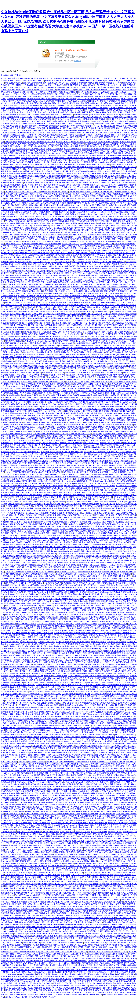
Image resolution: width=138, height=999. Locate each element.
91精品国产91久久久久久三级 (38, 219)
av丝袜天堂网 (81, 789)
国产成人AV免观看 (120, 497)
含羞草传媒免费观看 (110, 859)
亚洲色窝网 (70, 949)
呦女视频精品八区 (89, 149)
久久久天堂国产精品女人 (102, 619)
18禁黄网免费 (53, 972)
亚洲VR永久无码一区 (11, 130)
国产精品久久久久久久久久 (11, 144)
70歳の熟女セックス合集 (109, 130)
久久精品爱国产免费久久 (103, 139)
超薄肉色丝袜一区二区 (56, 456)
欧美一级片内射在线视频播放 (86, 909)
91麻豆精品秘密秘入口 (30, 228)
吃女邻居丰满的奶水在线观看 (61, 558)
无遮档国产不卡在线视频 (126, 465)
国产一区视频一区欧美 (42, 549)
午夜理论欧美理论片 (13, 348)
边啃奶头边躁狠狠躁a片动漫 (62, 768)
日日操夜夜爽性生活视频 (92, 438)
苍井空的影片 (29, 169)
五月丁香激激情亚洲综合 (97, 492)
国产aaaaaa (89, 298)
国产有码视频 (96, 868)
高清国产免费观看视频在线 (52, 130)
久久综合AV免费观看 (46, 178)
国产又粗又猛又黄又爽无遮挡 (40, 716)
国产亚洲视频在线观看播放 (31, 495)
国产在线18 (46, 601)
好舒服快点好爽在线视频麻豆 (38, 558)
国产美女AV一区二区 (82, 280)
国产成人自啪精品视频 (75, 352)
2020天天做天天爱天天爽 (44, 610)
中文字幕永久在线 (25, 506)
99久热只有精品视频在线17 (113, 698)
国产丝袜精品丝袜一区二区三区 (34, 646)
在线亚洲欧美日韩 (39, 746)
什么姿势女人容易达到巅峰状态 (40, 416)
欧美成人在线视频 (12, 615)
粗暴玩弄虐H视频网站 (125, 974)
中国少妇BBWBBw (8, 981)
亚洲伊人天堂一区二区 (125, 780)
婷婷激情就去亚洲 (35, 990)
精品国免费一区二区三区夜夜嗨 (94, 522)
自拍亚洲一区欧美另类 (87, 377)
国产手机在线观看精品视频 (99, 931)
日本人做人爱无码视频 (95, 373)
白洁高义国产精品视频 (126, 210)
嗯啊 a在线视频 (91, 791)
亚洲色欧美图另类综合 (125, 567)
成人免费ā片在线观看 (78, 78)
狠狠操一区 (9, 721)
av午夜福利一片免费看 (78, 610)
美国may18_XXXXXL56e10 (68, 940)
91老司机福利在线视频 (59, 691)
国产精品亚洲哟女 (19, 180)
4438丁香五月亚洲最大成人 (49, 850)
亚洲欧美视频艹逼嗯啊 (16, 967)
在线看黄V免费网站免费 (61, 431)
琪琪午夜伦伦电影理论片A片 (104, 730)
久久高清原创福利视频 (55, 658)
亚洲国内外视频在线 (41, 775)
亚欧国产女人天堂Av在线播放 (33, 244)
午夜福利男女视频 (8, 884)
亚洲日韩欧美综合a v (97, 748)
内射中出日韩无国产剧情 (110, 94)
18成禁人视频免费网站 (13, 529)
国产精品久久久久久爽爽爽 (29, 114)
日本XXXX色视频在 (66, 972)
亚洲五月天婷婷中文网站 (46, 970)
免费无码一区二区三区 (78, 945)
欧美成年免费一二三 (76, 956)
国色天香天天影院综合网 (75, 293)
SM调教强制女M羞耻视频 (51, 838)
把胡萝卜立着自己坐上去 (114, 524)
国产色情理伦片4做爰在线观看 (29, 845)
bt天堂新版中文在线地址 (27, 142)
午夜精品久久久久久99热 (121, 857)
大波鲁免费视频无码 (53, 244)
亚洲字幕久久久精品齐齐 (25, 90)
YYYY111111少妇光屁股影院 (93, 612)
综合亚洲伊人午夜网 (50, 635)
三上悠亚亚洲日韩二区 (41, 262)
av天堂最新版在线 (29, 710)
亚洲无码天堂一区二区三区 (61, 171)
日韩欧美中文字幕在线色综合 (36, 791)
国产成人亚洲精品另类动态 (67, 710)
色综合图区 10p (111, 370)
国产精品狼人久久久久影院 (119, 553)
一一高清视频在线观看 (35, 590)
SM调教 (101, 81)
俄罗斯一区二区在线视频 (109, 904)
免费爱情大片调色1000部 (18, 289)
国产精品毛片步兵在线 (111, 845)
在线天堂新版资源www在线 (78, 133)
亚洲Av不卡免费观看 (31, 529)
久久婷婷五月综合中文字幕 (53, 707)
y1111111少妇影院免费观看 (54, 651)
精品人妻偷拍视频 (103, 827)
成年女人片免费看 (62, 639)
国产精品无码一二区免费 (52, 841)
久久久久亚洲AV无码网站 (34, 483)
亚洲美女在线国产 (76, 938)
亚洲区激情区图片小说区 (27, 133)
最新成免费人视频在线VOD (63, 321)
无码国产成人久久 (98, 253)
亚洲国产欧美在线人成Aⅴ (10, 816)
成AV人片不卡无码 (46, 158)
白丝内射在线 (20, 734)
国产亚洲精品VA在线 (104, 508)
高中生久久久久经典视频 (105, 737)
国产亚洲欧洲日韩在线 (27, 126)
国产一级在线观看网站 (110, 572)
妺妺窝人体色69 (7, 963)
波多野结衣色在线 (87, 732)
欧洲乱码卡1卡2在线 (47, 904)
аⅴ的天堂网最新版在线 (52, 318)
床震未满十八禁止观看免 (83, 820)
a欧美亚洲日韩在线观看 (64, 574)
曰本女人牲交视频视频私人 (122, 739)
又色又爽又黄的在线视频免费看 (87, 746)
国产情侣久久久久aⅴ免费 (63, 119)
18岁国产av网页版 (15, 655)
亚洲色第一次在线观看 (120, 137)
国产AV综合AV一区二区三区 (36, 992)
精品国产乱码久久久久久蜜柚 (96, 841)
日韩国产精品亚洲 (105, 289)
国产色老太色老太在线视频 (67, 565)
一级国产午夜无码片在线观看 (102, 875)
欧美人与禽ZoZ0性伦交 (14, 386)
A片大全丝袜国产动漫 (109, 721)
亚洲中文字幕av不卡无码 (121, 694)
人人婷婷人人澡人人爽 (106, 791)
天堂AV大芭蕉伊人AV (15, 171)
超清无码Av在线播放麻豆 (55, 569)
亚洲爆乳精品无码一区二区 (45, 721)
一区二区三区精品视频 (20, 753)
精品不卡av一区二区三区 (97, 345)
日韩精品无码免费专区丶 (118, 368)
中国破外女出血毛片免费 (23, 359)
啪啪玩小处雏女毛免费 (24, 167)
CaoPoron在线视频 (110, 667)
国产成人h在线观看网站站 (104, 192)
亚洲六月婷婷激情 (64, 553)
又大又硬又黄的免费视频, (118, 235)
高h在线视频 (98, 300)
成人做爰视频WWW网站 (24, 124)
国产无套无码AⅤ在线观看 (80, 832)
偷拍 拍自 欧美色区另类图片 (119, 621)
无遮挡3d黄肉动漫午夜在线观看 (36, 786)
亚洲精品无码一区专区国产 (63, 983)
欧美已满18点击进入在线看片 (102, 759)
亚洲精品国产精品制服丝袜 (124, 244)
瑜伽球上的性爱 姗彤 (92, 382)
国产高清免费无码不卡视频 (42, 936)
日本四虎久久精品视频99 (126, 162)
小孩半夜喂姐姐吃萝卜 (107, 587)
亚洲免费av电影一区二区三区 (95, 943)
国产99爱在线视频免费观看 (52, 486)
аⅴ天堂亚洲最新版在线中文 (95, 352)
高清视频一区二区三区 (55, 94)
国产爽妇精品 (87, 619)
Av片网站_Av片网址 (118, 732)
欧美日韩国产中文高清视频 (74, 368)
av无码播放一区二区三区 (41, 895)
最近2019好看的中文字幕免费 (74, 615)
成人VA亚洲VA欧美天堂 (64, 114)
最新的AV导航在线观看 (77, 210)
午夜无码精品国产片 (16, 906)
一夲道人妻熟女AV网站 (42, 913)
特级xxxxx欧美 (84, 764)
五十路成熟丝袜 (13, 909)
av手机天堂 (30, 628)
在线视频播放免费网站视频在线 (67, 180)
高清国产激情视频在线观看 (114, 990)
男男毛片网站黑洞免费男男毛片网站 (40, 511)
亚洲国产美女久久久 (29, 997)
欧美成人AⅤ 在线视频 (17, 834)
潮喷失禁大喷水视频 (43, 768)
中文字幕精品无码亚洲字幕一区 (26, 325)
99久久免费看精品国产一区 (71, 454)
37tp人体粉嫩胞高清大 (20, 427)
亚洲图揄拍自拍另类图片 (103, 893)
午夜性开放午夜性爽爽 (50, 732)
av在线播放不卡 (14, 339)
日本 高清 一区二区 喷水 (96, 682)
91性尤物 (92, 827)
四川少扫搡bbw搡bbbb (17, 811)
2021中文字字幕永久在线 (95, 771)
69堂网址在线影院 (54, 630)
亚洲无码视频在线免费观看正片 (81, 192)
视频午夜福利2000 (15, 422)
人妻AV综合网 (32, 723)
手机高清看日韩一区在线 (36, 701)
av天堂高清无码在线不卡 (120, 746)
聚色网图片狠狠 (119, 983)
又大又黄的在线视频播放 (87, 710)
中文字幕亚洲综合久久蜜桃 (22, 445)
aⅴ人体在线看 (102, 540)
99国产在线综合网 (129, 707)
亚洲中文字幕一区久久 (52, 694)
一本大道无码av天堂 (38, 273)
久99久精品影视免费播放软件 (12, 786)
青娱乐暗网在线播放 (104, 583)
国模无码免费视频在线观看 (38, 809)
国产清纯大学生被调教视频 (28, 298)
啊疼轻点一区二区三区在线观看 (65, 963)
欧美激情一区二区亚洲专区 (59, 497)
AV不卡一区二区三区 (95, 610)
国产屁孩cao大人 (105, 626)
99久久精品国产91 (60, 271)
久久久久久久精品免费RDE (60, 151)
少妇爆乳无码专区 (79, 404)
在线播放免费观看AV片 (21, 633)
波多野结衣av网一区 (12, 198)
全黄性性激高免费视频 (84, 696)
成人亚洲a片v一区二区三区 (125, 836)
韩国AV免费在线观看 (118, 891)
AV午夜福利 (103, 956)
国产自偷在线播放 (46, 298)
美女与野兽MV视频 (105, 624)
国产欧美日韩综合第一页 (32, 291)
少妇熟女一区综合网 (60, 728)
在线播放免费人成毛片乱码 (31, 284)
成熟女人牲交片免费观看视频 (88, 549)
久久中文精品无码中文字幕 (116, 250)
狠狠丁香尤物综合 (15, 241)
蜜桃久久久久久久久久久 (126, 479)
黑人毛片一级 (121, 617)
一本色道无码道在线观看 (100, 775)
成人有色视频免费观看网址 (90, 244)
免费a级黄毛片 (98, 655)
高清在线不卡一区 (59, 96)
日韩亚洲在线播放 (60, 653)
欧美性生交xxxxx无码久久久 (71, 406)
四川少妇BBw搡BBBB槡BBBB (113, 743)
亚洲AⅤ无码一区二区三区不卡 (73, 845)
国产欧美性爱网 (7, 194)
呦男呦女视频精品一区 (25, 212)
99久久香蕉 (52, 343)
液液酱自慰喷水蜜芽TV (104, 793)
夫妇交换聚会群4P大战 (87, 461)
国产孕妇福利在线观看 (42, 526)
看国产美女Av (48, 574)
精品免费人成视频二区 (100, 359)
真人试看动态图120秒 (85, 413)
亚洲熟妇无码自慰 (90, 861)
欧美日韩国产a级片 (32, 508)
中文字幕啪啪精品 (97, 646)
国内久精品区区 (82, 857)
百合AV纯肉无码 (86, 300)
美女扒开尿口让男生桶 (71, 323)
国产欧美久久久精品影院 (27, 232)
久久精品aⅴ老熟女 (34, 581)
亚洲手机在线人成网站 (116, 870)
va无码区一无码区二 (119, 488)
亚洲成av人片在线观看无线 (24, 431)
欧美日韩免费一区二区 (72, 474)
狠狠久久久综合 (127, 99)
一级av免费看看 (61, 239)
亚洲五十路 (109, 655)
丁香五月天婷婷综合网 (80, 553)
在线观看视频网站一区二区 (113, 868)
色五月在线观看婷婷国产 (98, 823)
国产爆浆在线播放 (83, 784)
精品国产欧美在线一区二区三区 (124, 167)
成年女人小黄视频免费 (54, 149)
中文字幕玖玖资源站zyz (24, 920)
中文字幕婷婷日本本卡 (65, 205)
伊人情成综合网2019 (63, 642)
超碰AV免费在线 (90, 848)
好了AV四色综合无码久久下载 (67, 721)
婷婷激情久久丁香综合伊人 (108, 452)
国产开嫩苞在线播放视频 (125, 730)
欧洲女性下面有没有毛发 (77, 689)
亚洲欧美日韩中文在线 (57, 434)
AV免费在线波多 (11, 400)
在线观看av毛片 (32, 470)
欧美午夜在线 (36, 838)
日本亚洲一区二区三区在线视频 (109, 90)
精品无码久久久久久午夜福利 (79, 879)
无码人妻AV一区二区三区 (111, 687)
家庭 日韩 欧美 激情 (17, 343)
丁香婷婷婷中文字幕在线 (65, 341)
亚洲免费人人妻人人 (71, 915)
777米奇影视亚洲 (129, 680)
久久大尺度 (105, 334)
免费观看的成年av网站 (42, 719)
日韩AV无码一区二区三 (99, 185)
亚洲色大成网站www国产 (50, 139)
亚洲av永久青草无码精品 (37, 456)
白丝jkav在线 (97, 434)
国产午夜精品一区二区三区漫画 (117, 395)
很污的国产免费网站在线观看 (102, 784)
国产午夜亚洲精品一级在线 (28, 904)
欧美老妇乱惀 (8, 262)
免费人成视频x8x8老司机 (47, 997)
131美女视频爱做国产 (101, 920)
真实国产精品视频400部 (107, 886)
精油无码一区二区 (36, 427)
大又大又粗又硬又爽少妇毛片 (20, 440)
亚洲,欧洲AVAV (119, 214)
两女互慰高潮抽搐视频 (98, 176)
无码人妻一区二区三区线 (120, 931)
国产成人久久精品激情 (67, 796)
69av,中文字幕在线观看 (29, 158)
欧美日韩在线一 (128, 160)
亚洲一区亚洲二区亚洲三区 (123, 112)
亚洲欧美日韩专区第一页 (110, 728)
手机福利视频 (49, 834)
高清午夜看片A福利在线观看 (33, 81)
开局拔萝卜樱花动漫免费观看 (104, 820)
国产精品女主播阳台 (35, 676)
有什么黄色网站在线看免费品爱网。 (46, 409)
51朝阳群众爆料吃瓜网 (83, 183)
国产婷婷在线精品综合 (108, 563)
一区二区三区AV (40, 658)
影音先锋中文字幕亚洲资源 (72, 587)
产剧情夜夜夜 (51, 221)
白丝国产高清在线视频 (102, 105)
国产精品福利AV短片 (13, 244)
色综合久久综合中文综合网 (31, 841)
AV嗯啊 (51, 180)
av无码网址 (53, 698)
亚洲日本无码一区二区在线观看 (66, 83)
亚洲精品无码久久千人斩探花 (12, 879)
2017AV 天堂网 (103, 861)
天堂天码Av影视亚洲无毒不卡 (111, 443)
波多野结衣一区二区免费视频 (97, 556)
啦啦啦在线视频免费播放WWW (88, 266)
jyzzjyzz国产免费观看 (119, 92)
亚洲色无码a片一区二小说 (95, 264)
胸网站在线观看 (87, 730)
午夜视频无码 (87, 474)
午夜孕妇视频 (114, 108)
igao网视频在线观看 (123, 354)
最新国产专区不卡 (20, 334)
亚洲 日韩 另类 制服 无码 (83, 124)
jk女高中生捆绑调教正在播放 (43, 268)
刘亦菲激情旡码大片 (66, 829)
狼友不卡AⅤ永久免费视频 (40, 753)
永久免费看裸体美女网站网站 (98, 538)
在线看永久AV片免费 (30, 689)
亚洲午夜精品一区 (125, 495)
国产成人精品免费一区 (123, 759)
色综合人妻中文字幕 (98, 642)
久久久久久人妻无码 (51, 927)
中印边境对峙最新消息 (52, 207)
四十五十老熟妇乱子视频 (119, 560)
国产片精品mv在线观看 (32, 128)
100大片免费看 (44, 393)
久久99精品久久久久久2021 (98, 436)
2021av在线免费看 (71, 664)
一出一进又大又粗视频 (126, 85)
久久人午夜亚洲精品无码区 (88, 904)
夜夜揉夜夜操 (111, 162)
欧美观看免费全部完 (36, 773)
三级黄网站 (38, 920)
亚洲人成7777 (27, 463)
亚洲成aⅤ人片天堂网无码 (111, 158)
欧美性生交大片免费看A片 (20, 266)
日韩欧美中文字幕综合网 (78, 854)
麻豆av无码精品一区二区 (30, 137)
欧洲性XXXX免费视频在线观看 (76, 986)
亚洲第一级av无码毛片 (94, 897)
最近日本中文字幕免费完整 (49, 723)
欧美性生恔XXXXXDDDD (29, 902)
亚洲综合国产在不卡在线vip (93, 400)
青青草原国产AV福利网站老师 (120, 911)
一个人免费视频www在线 (113, 594)
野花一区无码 (62, 196)
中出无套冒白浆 (69, 789)
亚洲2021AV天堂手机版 (117, 841)
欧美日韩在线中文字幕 (17, 563)
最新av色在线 (69, 863)
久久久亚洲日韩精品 (34, 474)
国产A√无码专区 (126, 400)
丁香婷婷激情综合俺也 (79, 594)
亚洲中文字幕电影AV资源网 (44, 384)
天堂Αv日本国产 (96, 809)
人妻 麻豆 (132, 958)
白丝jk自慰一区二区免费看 (70, 504)
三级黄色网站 (103, 911)
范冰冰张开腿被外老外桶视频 (29, 606)
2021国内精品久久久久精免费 (12, 669)
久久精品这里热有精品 (15, 406)
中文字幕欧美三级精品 (33, 599)
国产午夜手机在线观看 (68, 81)
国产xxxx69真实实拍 (52, 520)
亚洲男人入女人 (93, 404)
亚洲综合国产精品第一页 (65, 194)
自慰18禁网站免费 (123, 954)
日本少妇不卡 (85, 922)
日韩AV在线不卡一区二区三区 (120, 248)
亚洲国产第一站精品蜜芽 (12, 307)
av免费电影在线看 (77, 551)
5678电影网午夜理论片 (37, 230)
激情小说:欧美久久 (72, 578)
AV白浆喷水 (36, 440)
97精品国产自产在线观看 (62, 248)
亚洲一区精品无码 (41, 805)
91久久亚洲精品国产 (102, 732)
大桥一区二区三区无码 (47, 465)
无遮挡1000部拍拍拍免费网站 (39, 712)
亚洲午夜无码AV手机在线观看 (90, 506)
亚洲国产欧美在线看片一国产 (66, 178)
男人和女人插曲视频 (52, 875)
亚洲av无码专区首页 (72, 773)
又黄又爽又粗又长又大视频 (92, 135)
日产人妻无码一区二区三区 (67, 990)
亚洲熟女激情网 (128, 411)
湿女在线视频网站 (14, 504)
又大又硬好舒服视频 (97, 544)
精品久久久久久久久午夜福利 (89, 927)
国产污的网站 (45, 544)
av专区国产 (93, 986)
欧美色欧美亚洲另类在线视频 (25, 970)
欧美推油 (57, 633)
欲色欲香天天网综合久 (18, 416)
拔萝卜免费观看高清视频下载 (124, 909)
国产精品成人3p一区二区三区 (21, 146)
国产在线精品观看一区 (75, 298)
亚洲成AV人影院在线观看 (52, 173)
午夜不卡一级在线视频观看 (117, 287)
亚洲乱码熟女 (46, 192)
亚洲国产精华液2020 (56, 578)
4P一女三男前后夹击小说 (100, 361)
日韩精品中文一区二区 (63, 268)
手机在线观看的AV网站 (54, 782)
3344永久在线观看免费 (18, 151)
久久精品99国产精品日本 (71, 318)
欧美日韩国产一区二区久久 (45, 922)
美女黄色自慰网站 (55, 264)
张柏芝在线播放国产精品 (110, 664)
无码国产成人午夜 (50, 696)
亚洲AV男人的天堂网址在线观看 (91, 658)
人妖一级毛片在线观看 (42, 445)
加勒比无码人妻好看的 (50, 793)
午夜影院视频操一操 (25, 705)
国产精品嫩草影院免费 (112, 653)
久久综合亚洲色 (9, 662)
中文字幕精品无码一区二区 (103, 972)
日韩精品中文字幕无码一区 (35, 354)
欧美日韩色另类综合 (71, 648)
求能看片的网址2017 (55, 327)
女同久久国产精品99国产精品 (63, 526)
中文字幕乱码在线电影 (31, 144)
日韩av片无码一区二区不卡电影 (53, 730)
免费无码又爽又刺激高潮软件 (12, 169)
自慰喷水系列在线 (74, 805)
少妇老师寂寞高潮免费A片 (101, 694)
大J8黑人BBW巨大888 (65, 167)
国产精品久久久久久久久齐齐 (35, 302)
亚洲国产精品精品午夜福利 (125, 689)
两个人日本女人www (60, 250)
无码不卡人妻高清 (64, 332)
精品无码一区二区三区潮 (96, 906)
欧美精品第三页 (78, 332)
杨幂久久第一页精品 (92, 110)
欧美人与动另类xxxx (48, 784)
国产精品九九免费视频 (30, 103)
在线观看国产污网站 (119, 608)
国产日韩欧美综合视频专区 (24, 257)
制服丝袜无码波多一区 (102, 341)
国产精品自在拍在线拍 (65, 624)
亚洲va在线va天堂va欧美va (105, 852)
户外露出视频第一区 (128, 94)
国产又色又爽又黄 (45, 983)
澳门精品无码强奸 (20, 900)
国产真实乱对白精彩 (25, 820)
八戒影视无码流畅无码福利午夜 (16, 924)
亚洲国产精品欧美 (117, 126)
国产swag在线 (49, 501)
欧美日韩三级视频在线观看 (11, 710)
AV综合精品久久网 (40, 576)
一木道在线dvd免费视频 (36, 759)
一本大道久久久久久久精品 (38, 151)
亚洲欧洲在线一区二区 (9, 164)
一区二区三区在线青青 (99, 558)
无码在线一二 (63, 945)
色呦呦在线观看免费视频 (33, 207)
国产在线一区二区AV (112, 603)
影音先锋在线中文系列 (9, 836)
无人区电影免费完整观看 (93, 153)
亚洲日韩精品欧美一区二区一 (123, 232)
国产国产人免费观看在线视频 (56, 811)
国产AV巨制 (22, 762)
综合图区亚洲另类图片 (36, 282)
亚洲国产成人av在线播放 (104, 391)
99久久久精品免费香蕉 (41, 823)
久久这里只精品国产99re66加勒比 (13, 737)
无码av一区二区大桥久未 (78, 370)
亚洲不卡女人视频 (103, 988)
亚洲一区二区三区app (29, 983)
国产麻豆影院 (126, 900)
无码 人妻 (7, 854)
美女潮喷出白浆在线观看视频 (124, 490)
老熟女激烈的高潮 (60, 592)
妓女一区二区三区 (69, 87)
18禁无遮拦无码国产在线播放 (46, 976)
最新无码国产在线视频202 (39, 287)
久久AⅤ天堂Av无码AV (38, 540)
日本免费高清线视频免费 (46, 135)
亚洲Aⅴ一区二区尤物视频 (89, 137)
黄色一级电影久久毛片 (58, 210)
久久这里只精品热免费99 (38, 578)
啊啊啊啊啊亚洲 (59, 418)
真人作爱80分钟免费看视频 (29, 517)
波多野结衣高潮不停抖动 (78, 309)
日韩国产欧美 (58, 986)
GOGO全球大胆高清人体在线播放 (123, 979)
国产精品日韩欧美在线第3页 (78, 239)
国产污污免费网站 (110, 314)
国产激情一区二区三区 (59, 766)
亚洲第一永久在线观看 (65, 470)
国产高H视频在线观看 (50, 832)
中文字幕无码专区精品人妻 (92, 456)
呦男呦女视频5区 (39, 818)
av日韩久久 (58, 542)
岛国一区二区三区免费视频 (42, 888)
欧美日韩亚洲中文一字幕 (92, 995)
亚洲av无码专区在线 (21, 540)
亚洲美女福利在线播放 (22, 268)
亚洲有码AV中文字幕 (29, 135)
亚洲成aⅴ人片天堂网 (35, 92)
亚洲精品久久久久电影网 (124, 321)
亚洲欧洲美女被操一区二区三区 (76, 714)
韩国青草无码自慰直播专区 (61, 637)
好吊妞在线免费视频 (128, 108)
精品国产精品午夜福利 (51, 391)
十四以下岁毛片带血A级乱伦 (106, 85)
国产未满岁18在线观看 (13, 341)
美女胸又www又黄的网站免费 (90, 716)
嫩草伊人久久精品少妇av (21, 972)
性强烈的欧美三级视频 (55, 121)
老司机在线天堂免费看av (81, 725)
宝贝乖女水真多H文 (41, 463)
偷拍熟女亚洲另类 (8, 492)
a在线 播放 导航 (90, 816)
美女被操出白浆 (66, 723)
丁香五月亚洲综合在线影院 (30, 130)
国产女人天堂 (71, 549)
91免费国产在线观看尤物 (80, 162)
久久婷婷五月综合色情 (64, 820)
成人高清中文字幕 (45, 418)
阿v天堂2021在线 (68, 777)
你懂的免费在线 (76, 628)
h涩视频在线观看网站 (107, 814)
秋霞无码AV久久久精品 (92, 581)
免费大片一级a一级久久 (72, 284)
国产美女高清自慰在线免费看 (72, 943)
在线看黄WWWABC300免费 (14, 927)
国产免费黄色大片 (33, 350)
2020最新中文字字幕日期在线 (107, 461)
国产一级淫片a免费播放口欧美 (63, 857)
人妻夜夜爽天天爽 (76, 872)
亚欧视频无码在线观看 (64, 834)
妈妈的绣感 (84, 397)
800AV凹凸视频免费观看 (33, 436)
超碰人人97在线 (26, 117)
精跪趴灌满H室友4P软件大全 (21, 664)
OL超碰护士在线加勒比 (104, 915)
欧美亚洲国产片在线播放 (26, 624)
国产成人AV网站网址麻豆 (39, 363)
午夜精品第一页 (100, 413)
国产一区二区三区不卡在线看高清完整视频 (37, 909)
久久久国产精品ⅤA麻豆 (126, 187)
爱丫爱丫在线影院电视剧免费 (76, 169)
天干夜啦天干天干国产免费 (126, 515)
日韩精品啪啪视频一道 (24, 728)
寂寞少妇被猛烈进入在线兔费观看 (63, 757)
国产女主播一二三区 (44, 653)
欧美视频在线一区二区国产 (116, 416)
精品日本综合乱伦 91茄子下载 (36, 479)
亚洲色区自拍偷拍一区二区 (92, 667)
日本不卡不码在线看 (23, 162)
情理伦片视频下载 (97, 230)
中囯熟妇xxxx (15, 551)
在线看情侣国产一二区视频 (11, 458)
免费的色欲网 (104, 302)
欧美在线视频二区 (70, 327)
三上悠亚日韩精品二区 (60, 872)
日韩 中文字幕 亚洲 (127, 461)
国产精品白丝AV (40, 863)
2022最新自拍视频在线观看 (21, 250)
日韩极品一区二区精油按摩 (35, 929)
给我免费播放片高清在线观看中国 (53, 533)
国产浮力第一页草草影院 (65, 784)
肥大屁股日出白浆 (54, 164)
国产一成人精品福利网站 (109, 259)
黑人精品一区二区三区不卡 (41, 370)
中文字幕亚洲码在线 (94, 268)
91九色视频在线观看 (41, 705)
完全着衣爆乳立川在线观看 (21, 936)
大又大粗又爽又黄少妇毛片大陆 (69, 135)
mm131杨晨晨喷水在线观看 (101, 445)
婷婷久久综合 (82, 366)
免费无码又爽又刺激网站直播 (40, 825)
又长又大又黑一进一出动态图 (80, 198)
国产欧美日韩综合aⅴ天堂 (61, 712)
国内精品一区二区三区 (30, 454)
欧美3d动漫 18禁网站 (77, 386)
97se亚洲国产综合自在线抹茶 (35, 567)
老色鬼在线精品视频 (116, 103)
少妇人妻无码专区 (35, 361)
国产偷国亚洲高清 (17, 278)
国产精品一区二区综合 (89, 323)
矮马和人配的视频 (124, 886)
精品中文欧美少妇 (33, 771)
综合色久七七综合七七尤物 (89, 241)
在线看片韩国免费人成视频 (83, 723)
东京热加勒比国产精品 (12, 796)
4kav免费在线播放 (89, 296)
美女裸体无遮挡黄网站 (122, 382)
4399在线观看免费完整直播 (43, 119)
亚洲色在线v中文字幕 (94, 680)
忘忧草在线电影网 (56, 671)
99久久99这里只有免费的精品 (55, 427)
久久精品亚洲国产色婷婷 (70, 743)
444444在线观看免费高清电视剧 (92, 395)
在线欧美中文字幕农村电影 (85, 321)
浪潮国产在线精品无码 (68, 836)
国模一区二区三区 (20, 246)
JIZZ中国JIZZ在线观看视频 (88, 963)
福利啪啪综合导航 (124, 216)
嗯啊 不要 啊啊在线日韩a (49, 529)
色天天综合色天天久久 (73, 94)
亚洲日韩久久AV (61, 425)
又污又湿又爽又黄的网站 (14, 929)
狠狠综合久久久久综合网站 (28, 400)
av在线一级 (68, 782)
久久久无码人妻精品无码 (92, 117)
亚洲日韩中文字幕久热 (77, 947)
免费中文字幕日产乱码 (123, 655)
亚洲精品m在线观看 (90, 402)
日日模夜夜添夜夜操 (24, 861)
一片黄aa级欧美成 (16, 300)
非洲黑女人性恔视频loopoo (99, 592)
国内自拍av (56, 974)
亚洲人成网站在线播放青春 (35, 255)
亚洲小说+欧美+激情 (30, 185)
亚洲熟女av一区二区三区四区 (20, 608)
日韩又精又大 (109, 255)
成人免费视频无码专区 (51, 241)
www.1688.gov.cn (76, 861)
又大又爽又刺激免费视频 (42, 531)
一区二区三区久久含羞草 (41, 515)
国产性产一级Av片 (67, 884)
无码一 (15, 232)
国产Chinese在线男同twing (115, 771)
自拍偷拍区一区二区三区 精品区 (100, 719)
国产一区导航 (41, 780)
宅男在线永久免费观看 (88, 223)
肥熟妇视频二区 (81, 108)
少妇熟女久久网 (102, 420)
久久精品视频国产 (68, 266)
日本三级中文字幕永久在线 (61, 262)
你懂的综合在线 (53, 646)
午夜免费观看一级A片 (91, 334)
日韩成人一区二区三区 (24, 748)
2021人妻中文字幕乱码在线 (112, 590)
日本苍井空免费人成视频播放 (86, 884)
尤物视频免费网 (70, 671)
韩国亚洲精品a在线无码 (105, 321)
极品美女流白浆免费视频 (125, 409)
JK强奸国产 (56, 189)
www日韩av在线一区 (91, 443)
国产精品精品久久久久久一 (112, 268)
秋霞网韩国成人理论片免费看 (61, 753)
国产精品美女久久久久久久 (104, 330)
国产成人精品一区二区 (22, 524)
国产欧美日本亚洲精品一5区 (124, 278)
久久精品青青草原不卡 (12, 293)
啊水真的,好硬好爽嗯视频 (107, 777)
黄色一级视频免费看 (26, 522)
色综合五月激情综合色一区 (45, 565)
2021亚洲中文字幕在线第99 (21, 671)
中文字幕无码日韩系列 (30, 556)
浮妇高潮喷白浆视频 (74, 619)
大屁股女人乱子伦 (118, 316)
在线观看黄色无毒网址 (23, 549)
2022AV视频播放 (42, 210)
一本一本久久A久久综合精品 (29, 703)
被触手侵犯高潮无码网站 (54, 773)
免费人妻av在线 (114, 345)
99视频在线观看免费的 (120, 194)
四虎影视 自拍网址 (21, 96)
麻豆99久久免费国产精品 (34, 875)
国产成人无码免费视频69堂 (103, 703)
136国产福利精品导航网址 (18, 807)
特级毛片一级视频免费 (85, 325)
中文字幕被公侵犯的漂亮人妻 (30, 836)
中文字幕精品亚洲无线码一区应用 (65, 185)
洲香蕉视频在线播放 (43, 212)
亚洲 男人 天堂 (6, 719)
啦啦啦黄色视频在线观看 (76, 427)
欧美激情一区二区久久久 (112, 680)
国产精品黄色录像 (117, 807)
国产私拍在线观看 (85, 158)
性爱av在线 (106, 967)
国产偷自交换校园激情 (70, 223)
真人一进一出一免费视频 (57, 791)
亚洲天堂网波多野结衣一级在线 (98, 481)
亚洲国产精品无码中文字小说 (39, 153)
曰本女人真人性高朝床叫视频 (86, 418)
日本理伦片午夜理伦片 (126, 716)
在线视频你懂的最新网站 (110, 327)
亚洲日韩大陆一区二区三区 (54, 961)
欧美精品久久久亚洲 (46, 239)
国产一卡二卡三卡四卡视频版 (105, 479)
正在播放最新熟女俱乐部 (85, 800)
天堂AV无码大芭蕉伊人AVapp (26, 954)
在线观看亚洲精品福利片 (36, 99)
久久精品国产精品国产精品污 (68, 465)
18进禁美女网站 (13, 117)
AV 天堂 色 (80, 698)
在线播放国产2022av (124, 343)
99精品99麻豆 (83, 130)
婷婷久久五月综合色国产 (32, 241)
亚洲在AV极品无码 (16, 436)
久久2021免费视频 (51, 366)
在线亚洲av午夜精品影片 (121, 599)
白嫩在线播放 (62, 669)
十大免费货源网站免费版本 (14, 259)
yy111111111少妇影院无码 (46, 710)
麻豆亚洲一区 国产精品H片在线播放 (92, 146)
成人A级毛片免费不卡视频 (46, 90)
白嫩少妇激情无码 (10, 133)
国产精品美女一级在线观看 (121, 574)
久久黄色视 (131, 416)
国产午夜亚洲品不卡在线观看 (46, 214)
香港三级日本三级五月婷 (33, 183)
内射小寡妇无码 (64, 330)
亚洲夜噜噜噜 (100, 800)
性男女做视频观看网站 (108, 913)
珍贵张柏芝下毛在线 (44, 963)
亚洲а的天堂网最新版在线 (13, 461)
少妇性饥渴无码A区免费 (72, 402)
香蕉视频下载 (87, 121)
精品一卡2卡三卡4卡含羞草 (78, 187)
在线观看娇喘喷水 (103, 440)
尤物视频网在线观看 (124, 820)
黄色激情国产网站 (81, 470)
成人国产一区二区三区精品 (66, 673)
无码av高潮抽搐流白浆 (102, 739)
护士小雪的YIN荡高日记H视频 (73, 189)
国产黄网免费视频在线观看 (11, 743)
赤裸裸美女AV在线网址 (37, 160)
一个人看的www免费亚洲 (13, 291)
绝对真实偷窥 (65, 646)
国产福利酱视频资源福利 (60, 924)
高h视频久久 (59, 881)
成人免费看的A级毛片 (72, 121)
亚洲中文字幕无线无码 (119, 825)
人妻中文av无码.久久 (76, 687)
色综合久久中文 (33, 891)
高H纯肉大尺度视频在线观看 (57, 255)
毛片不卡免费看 (104, 520)
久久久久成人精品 (25, 112)
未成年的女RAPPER (87, 180)
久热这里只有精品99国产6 (126, 183)
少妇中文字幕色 (88, 486)
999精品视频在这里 (63, 142)
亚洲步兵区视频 (64, 759)
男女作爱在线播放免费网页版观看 (121, 155)
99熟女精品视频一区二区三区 (32, 110)
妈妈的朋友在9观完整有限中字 (113, 266)
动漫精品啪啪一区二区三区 (68, 257)
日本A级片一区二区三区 (69, 139)
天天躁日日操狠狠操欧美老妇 (41, 468)
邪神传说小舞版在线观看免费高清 (31, 520)
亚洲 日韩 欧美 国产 (61, 748)
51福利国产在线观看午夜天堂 (84, 637)
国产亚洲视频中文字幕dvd (76, 228)
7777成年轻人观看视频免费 (119, 888)
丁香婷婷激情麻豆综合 (59, 309)
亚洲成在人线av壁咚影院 (67, 739)
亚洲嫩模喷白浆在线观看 (12, 201)
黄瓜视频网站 (36, 266)
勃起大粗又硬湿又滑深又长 (43, 861)
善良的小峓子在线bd (23, 986)
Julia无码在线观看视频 (117, 431)
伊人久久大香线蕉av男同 (61, 906)
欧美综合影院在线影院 (79, 719)
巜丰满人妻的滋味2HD (124, 918)
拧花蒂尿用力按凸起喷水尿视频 (86, 662)
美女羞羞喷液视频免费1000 (43, 988)
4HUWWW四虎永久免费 (37, 587)
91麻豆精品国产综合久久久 (35, 278)
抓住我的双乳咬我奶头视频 (90, 721)
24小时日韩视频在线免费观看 (88, 99)
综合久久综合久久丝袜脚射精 (42, 633)
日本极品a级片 (51, 759)
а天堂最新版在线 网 (28, 881)
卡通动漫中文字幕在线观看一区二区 (33, 164)
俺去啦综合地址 (27, 203)
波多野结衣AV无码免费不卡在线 (123, 481)
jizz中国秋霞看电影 (72, 567)
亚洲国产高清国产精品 (64, 508)
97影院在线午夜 (78, 870)
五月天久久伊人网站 (40, 750)
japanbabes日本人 (54, 377)
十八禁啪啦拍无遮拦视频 (51, 845)
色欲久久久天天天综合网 (97, 363)
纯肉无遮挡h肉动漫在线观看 (11, 911)
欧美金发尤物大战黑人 (118, 511)
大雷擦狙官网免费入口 (125, 273)
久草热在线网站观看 (38, 94)
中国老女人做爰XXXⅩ (81, 463)
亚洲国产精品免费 (28, 918)
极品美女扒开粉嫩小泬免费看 (116, 866)
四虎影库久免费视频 (52, 504)
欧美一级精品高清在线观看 (124, 802)
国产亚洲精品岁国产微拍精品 (61, 775)
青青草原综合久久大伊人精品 (72, 705)
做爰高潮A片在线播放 (23, 434)
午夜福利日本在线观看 (76, 791)
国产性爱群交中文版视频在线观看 (100, 533)
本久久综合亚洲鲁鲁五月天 (59, 287)
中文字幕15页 (115, 569)
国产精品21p (105, 746)
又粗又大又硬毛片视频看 (125, 791)
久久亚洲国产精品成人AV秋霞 (61, 379)
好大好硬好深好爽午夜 (52, 447)
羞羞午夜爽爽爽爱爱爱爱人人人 (91, 990)
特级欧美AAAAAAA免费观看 (74, 556)
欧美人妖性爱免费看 (34, 563)
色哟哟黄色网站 (96, 239)
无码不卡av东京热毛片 (113, 81)
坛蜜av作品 (117, 673)
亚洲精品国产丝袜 (75, 339)
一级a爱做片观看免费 (33, 958)
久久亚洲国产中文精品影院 (117, 970)
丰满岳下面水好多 (54, 587)
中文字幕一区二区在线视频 (104, 486)
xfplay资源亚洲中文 (13, 454)
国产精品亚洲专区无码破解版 (46, 940)
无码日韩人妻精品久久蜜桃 (65, 413)
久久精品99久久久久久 (70, 967)
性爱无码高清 (102, 513)
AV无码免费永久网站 (121, 110)
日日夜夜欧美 (107, 278)
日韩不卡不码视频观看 (69, 241)
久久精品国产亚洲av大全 (86, 583)
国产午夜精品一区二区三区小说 (93, 606)
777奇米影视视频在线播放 (87, 81)
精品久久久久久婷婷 (93, 590)
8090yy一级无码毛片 (54, 678)
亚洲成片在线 (17, 798)
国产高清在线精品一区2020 (96, 155)
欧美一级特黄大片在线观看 (56, 682)
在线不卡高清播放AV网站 (25, 780)
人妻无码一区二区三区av (11, 841)
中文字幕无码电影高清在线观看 (100, 449)
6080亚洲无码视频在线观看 (22, 366)
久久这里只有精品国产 (107, 418)
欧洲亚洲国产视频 (84, 164)
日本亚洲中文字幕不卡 (57, 576)
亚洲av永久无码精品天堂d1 (81, 151)
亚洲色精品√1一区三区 (52, 599)
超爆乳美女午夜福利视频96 (32, 458)
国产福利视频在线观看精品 (111, 843)
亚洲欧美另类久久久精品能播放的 (118, 388)
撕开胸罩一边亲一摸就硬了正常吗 (20, 311)
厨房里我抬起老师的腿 (43, 382)
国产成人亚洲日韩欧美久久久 (47, 296)
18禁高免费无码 (116, 411)
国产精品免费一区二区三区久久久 (98, 599)
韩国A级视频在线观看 (64, 384)
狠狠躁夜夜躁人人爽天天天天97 (73, 633)
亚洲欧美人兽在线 (27, 565)
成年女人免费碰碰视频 (37, 945)
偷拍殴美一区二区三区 (65, 124)
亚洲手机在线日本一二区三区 (97, 863)
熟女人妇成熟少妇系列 (60, 825)
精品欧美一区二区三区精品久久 (73, 771)
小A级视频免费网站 (47, 508)
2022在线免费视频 (86, 958)
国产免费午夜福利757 (50, 800)
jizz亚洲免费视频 (27, 639)
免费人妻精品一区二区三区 (88, 565)
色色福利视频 (50, 397)
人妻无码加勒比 (70, 868)
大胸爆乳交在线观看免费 (103, 802)
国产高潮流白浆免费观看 (84, 949)
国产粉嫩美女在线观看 (124, 318)
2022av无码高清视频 (8, 336)
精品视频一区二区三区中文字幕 (13, 915)
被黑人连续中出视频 (55, 863)
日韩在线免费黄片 (109, 210)
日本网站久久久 (67, 391)
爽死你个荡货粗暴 (85, 92)
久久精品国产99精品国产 (30, 730)
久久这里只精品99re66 (53, 275)
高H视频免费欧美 (72, 658)
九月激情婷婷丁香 (15, 352)
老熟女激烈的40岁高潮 (127, 454)
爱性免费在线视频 (58, 549)
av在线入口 (47, 931)
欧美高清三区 (38, 366)
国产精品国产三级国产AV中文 (86, 829)
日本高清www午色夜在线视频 (117, 786)
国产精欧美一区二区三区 (101, 167)
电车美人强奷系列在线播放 (77, 96)
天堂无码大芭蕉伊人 (46, 425)
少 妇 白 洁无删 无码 (13, 472)
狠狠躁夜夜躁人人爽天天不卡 (114, 809)
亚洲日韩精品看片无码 (106, 343)
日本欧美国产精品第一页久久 (12, 682)
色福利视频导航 (59, 293)
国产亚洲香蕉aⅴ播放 (84, 671)
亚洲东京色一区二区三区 (86, 796)
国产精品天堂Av (7, 96)
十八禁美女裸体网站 (54, 780)
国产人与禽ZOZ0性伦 (92, 687)
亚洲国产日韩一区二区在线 (37, 180)
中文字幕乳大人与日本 (119, 280)
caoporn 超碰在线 (38, 235)
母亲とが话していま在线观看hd (33, 429)
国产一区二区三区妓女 (84, 194)
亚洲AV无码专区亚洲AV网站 (24, 768)
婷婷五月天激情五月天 (33, 596)
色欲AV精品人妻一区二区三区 (44, 146)
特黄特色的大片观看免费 (68, 214)
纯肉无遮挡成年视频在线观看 (92, 318)
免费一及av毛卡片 (20, 402)
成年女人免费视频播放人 (32, 798)
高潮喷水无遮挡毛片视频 (121, 798)
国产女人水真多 (59, 382)
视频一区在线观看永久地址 (31, 635)
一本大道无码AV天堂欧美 (110, 99)
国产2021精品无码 (19, 558)
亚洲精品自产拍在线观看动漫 (71, 443)
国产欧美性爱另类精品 (83, 972)
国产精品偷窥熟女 (127, 845)
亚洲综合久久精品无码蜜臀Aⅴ (51, 737)
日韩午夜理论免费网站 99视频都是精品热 (105, 101)
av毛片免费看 (60, 501)
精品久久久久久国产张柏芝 (108, 402)
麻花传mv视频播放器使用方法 (41, 843)
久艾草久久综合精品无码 (72, 678)
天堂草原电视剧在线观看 (39, 612)
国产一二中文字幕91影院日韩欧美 (108, 782)
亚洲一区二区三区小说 (91, 780)
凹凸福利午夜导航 (31, 877)
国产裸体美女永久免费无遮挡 (25, 963)
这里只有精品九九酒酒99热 (13, 255)
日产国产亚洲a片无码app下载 (53, 373)
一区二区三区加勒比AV (70, 207)
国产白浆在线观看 (20, 893)
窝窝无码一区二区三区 (22, 888)
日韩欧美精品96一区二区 (18, 809)
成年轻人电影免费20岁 (22, 235)
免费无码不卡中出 (87, 216)
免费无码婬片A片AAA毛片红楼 (48, 216)
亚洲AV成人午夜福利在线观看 (102, 463)
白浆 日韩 (39, 918)
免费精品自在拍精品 (80, 363)
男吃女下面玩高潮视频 (112, 207)
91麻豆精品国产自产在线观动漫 (121, 540)
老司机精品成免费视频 (123, 875)
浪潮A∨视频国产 (56, 219)
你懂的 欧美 (34, 155)
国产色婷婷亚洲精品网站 (14, 707)
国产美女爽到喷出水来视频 (17, 173)
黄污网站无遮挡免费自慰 (36, 221)
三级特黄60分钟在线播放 (41, 250)
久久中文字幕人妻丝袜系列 (84, 508)
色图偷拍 (119, 902)
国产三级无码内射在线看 (43, 748)
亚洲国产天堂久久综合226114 (78, 477)
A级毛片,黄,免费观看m (50, 406)
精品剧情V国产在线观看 (21, 542)
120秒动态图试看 (107, 257)
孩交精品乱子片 (21, 587)
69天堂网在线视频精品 (34, 961)
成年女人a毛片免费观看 (21, 499)
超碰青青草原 (87, 458)
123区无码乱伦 (29, 300)
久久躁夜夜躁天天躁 (82, 112)
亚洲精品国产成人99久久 (30, 309)
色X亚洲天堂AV (123, 829)
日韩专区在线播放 (52, 81)
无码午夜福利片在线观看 (41, 637)
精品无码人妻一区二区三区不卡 (96, 596)
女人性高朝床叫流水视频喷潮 (15, 327)
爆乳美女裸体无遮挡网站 (69, 603)
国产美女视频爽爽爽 (113, 544)
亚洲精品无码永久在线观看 (27, 418)
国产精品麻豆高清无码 (74, 422)
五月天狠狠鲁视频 (20, 456)
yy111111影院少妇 (86, 891)
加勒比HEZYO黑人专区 (14, 302)
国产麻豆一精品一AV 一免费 (47, 300)
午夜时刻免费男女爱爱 (12, 103)
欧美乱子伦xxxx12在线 (46, 341)
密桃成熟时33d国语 (114, 271)
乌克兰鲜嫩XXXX (104, 483)
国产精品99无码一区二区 (26, 619)
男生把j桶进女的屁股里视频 (55, 352)
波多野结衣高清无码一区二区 (107, 796)
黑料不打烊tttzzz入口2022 (22, 694)
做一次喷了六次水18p (23, 895)
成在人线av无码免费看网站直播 (86, 119)
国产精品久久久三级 (117, 538)
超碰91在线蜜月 (11, 606)
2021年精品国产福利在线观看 (41, 854)
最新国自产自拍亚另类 (72, 542)
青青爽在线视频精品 (23, 78)
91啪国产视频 (37, 524)
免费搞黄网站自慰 (128, 961)
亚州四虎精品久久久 (90, 651)
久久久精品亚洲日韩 (113, 705)
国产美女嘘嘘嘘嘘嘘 (8, 418)
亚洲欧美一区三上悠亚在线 (59, 237)
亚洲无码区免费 (18, 508)
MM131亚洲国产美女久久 (33, 280)
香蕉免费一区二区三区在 (100, 764)
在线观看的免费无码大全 (79, 818)
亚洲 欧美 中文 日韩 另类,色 (62, 176)
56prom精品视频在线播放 (40, 938)
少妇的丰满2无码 (103, 585)
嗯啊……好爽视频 (61, 348)
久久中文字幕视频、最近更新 (72, 850)
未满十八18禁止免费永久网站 (122, 149)
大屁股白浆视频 (119, 927)
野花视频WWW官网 (21, 449)
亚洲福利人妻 (62, 488)
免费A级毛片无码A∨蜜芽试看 (79, 359)
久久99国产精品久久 (96, 370)
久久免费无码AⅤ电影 (123, 981)
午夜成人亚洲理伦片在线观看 (60, 979)
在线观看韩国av (51, 375)
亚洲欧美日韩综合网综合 (89, 913)
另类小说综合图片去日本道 (60, 253)
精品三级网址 (51, 334)
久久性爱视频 (36, 499)
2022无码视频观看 (80, 384)
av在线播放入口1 (21, 578)
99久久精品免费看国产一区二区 (112, 549)
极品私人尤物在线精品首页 (74, 144)
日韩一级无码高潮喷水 (50, 128)
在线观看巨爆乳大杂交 (121, 626)
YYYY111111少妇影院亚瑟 (98, 309)
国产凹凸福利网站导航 (77, 755)
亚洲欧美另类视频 (15, 438)
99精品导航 (70, 617)
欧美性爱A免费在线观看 (16, 628)
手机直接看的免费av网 (48, 902)
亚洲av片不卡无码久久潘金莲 (68, 922)
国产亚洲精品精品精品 (47, 621)
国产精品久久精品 (64, 316)
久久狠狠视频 (27, 956)
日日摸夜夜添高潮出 (114, 818)
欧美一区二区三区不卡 (67, 366)
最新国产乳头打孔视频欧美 (19, 612)
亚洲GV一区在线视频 (54, 402)
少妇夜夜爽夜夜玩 (69, 164)
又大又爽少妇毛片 (35, 246)
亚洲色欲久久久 (122, 737)
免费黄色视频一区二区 (9, 420)
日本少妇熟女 (48, 524)
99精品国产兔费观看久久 (69, 216)
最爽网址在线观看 (43, 551)
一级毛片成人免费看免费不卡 (74, 495)
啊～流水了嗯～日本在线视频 (72, 974)
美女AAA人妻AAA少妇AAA (58, 289)
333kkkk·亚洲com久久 (90, 639)
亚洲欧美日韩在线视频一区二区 (47, 388)
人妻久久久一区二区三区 (30, 339)
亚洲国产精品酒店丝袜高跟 (125, 296)
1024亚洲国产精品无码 (52, 777)
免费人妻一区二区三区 (118, 458)
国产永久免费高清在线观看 (40, 872)
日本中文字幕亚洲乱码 (82, 203)
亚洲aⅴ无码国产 (60, 298)
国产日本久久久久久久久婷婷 (18, 617)
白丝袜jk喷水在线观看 (31, 332)
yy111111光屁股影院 (70, 137)
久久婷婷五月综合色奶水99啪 (116, 282)
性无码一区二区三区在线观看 (18, 155)
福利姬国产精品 (86, 773)
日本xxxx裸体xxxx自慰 (65, 343)
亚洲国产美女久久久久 (52, 583)
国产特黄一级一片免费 (65, 307)
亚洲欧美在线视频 (87, 567)
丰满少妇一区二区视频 (66, 375)
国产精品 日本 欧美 (37, 648)
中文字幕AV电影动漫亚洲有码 (12, 483)
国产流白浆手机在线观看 (18, 160)
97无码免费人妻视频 (66, 762)
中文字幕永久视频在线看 (41, 608)
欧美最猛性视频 (92, 411)
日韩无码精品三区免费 (85, 673)
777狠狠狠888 (99, 124)
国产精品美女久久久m (58, 336)
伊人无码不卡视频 (93, 495)
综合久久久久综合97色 (63, 952)
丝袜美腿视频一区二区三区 (61, 823)
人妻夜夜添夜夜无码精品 (10, 565)
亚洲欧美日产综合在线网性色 (121, 861)
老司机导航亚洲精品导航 (68, 929)
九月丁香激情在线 (77, 416)
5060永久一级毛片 (89, 406)
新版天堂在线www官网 (112, 135)
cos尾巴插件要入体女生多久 (32, 504)
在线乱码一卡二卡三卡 (71, 275)
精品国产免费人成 (31, 171)
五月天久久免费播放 (67, 635)
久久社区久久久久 (91, 956)
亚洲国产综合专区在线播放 (29, 585)
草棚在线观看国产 (118, 262)
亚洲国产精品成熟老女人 (66, 970)
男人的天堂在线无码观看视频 (14, 771)
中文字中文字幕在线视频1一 (21, 105)
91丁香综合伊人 (18, 479)
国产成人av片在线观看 (47, 689)
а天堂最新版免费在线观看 (62, 515)
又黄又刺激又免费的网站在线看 (116, 293)
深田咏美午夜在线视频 (111, 895)
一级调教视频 (103, 936)
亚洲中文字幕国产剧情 (121, 940)
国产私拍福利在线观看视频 (119, 556)
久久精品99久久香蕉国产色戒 (91, 207)
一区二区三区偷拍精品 (66, 696)
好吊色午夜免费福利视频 (53, 92)
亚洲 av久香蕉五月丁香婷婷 (24, 194)
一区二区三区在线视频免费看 (66, 644)
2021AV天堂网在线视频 (49, 585)
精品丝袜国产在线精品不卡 (44, 820)
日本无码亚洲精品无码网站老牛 (22, 685)
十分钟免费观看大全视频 (77, 196)
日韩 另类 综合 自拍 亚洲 (53, 915)
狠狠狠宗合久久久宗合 (126, 472)
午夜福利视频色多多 (40, 434)
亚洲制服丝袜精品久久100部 (12, 280)
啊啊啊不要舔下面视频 (77, 750)
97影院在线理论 (47, 606)
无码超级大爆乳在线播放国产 (54, 655)
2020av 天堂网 (50, 572)
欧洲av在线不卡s (75, 728)
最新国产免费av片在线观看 (20, 637)
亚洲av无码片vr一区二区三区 (20, 746)
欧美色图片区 (29, 725)
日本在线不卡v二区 (80, 952)
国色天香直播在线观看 (44, 293)
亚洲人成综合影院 (90, 587)
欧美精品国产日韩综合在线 (121, 547)
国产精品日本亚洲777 (64, 126)
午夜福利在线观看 (39, 105)
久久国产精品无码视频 (50, 662)
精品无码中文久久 (42, 169)
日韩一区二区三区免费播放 (45, 669)
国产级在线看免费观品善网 (88, 535)
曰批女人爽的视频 (94, 981)
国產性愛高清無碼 (84, 246)
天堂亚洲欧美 (89, 850)
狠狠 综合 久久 (104, 825)
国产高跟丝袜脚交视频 (31, 943)
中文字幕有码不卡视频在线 (114, 762)
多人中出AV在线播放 (99, 832)
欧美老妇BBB (127, 207)
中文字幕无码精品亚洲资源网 (51, 144)
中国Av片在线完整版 (91, 291)
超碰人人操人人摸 (26, 886)
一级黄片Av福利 (76, 291)
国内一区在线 (48, 83)
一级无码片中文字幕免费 (114, 447)
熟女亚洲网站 (90, 440)
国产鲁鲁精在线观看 (102, 608)
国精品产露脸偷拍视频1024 (19, 357)
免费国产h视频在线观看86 (112, 160)
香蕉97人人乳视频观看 (97, 366)
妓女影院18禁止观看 (90, 924)
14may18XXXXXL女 (97, 714)
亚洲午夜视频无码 (57, 848)
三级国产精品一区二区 (91, 94)
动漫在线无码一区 (75, 522)
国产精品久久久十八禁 (62, 481)
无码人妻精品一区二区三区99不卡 (32, 87)
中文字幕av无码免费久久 (60, 601)
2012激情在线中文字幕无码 (57, 112)
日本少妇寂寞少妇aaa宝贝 (103, 214)
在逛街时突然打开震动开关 (32, 501)
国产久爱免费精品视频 (65, 183)
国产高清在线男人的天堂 (64, 802)
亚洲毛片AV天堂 (15, 547)
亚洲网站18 (132, 850)
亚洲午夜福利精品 (70, 130)
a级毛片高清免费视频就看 (110, 929)
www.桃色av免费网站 (94, 845)
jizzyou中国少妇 (114, 947)
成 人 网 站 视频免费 (44, 271)
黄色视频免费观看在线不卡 (11, 411)
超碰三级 (130, 805)
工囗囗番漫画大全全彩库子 (112, 933)
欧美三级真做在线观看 (71, 395)
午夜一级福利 (15, 85)
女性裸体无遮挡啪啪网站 (32, 83)
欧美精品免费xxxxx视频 (42, 728)
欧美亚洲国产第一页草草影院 (82, 316)
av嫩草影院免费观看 (128, 142)
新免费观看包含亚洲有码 (96, 750)
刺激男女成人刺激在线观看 (69, 814)
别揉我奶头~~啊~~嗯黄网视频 (118, 146)
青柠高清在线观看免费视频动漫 (29, 800)
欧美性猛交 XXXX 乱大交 (98, 108)
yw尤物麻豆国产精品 (49, 332)
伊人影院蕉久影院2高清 (113, 881)
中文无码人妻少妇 (69, 838)
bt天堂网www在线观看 (101, 307)
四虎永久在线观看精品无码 (119, 712)
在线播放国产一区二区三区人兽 (26, 239)
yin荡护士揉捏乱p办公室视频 (58, 818)
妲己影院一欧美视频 (13, 730)
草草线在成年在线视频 (78, 289)
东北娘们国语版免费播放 (96, 691)
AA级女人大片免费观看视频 (11, 793)
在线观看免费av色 (81, 526)
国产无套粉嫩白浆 (20, 282)
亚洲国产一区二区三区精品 (73, 701)
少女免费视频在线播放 (26, 857)
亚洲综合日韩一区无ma (32, 793)
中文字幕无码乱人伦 (32, 879)
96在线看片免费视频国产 (56, 105)
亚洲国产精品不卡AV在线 (114, 610)
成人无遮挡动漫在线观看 (49, 517)
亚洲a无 (59, 395)
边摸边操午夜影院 (20, 696)
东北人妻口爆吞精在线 (12, 178)
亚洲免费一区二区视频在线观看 (117, 124)
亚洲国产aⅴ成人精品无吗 (54, 368)
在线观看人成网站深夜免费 (110, 535)
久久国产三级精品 (129, 741)
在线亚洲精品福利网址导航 (122, 628)
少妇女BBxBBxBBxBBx (118, 309)
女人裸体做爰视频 (67, 529)
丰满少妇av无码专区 (111, 397)
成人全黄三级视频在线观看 (110, 639)
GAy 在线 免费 (22, 230)
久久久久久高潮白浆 (23, 226)
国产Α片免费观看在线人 (84, 802)
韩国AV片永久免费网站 (74, 569)
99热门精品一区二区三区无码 (85, 232)
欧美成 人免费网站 (33, 603)
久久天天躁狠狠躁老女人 (120, 440)
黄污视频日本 (37, 694)
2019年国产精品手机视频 (111, 678)
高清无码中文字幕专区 (108, 291)
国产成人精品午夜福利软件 (104, 515)
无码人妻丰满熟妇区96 (93, 698)
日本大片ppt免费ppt (97, 379)
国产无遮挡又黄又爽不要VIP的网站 (41, 673)
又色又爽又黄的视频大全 (64, 511)
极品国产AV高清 (78, 897)
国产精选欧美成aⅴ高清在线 (71, 685)
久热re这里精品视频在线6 (10, 189)
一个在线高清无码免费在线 (80, 741)
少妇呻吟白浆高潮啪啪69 (60, 551)
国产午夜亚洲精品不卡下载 (40, 176)
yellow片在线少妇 (129, 669)
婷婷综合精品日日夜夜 (116, 492)
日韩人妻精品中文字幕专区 (89, 664)
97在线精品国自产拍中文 (90, 843)
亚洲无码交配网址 (125, 576)
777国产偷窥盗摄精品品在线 (57, 282)
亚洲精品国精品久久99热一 (105, 567)
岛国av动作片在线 (48, 395)
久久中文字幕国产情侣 (86, 420)
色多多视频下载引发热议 (48, 325)
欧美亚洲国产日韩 (103, 149)
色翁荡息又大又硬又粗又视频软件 (27, 139)
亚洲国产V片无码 (77, 287)
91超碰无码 (93, 187)
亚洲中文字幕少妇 (80, 248)
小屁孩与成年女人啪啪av (126, 418)
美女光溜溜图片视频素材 (79, 748)
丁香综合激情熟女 (91, 302)
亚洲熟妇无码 (100, 205)
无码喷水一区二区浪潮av (75, 918)
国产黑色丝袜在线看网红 (82, 350)
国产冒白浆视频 (20, 377)
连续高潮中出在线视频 (106, 87)
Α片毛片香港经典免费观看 (114, 612)
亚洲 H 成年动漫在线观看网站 (23, 976)
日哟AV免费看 (91, 354)
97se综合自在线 (80, 560)
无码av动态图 (54, 479)
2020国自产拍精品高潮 (112, 153)
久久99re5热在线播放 (113, 701)
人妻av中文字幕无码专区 (14, 875)
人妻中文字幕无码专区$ (78, 691)
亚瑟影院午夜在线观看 (75, 302)
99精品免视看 (8, 264)
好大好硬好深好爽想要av (37, 755)
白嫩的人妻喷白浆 (47, 348)
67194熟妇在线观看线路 (96, 789)
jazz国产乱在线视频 (21, 979)
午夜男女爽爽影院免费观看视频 (78, 278)
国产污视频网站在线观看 (106, 465)
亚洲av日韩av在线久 (121, 533)
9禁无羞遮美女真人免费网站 (108, 142)
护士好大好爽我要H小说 (72, 780)
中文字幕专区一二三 (123, 203)
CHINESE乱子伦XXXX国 (84, 205)
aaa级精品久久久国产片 (10, 952)
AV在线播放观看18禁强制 (126, 201)
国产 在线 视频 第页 (109, 716)
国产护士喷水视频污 (90, 454)
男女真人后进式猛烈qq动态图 (103, 203)
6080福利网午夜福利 (85, 388)
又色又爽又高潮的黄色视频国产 (115, 117)
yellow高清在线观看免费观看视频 (21, 379)
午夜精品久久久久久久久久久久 (28, 192)
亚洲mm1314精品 (44, 133)
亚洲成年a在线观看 (59, 913)
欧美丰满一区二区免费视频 (25, 210)
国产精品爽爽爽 (59, 619)
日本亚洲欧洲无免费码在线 (118, 119)
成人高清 (21, 477)
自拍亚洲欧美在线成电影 (64, 626)
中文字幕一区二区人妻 (66, 499)
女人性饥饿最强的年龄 (39, 698)
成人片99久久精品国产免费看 (122, 520)
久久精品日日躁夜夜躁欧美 (79, 488)
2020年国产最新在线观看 (119, 920)
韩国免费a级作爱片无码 (39, 538)
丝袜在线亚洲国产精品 (56, 866)
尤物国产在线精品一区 (82, 768)
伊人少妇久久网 (63, 334)
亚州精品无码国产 (104, 232)
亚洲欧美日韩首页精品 (9, 87)
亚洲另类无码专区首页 (66, 103)
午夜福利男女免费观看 (103, 753)
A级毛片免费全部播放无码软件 (66, 158)
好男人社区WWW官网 (74, 382)
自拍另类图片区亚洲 (107, 918)
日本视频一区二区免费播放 (44, 413)
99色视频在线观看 (10, 488)
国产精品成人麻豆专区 (86, 576)
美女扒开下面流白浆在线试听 (90, 644)
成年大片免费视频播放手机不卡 (108, 178)
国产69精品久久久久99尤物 (115, 601)
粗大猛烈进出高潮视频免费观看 (17, 538)
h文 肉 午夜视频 (38, 764)
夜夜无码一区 (130, 938)
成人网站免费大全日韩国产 (62, 544)
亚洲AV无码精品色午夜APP (29, 560)
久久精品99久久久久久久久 (51, 615)
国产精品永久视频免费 (40, 714)
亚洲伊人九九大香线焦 (49, 796)
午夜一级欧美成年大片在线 (101, 112)
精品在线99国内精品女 (93, 551)
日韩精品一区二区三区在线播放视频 (28, 868)
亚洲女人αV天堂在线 (70, 958)
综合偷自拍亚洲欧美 (57, 449)
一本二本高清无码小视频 (78, 807)
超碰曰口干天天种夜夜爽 (104, 734)
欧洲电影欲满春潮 (66, 479)
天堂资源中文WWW (64, 311)
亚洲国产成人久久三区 (96, 96)
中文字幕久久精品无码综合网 (33, 101)
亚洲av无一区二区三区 (105, 296)
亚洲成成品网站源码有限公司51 (107, 128)
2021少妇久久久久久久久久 (68, 300)
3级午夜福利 (57, 716)
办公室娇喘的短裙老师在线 (62, 350)
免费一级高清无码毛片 (80, 712)
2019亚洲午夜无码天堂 (9, 373)
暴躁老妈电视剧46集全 (73, 524)
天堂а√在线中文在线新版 (56, 429)
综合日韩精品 (116, 988)
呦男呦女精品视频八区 (99, 888)
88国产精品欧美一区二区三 (54, 590)
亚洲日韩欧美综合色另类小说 (122, 775)
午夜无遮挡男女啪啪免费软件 (46, 628)
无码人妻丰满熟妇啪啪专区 (78, 230)
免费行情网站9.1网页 (13, 646)
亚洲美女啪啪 (96, 278)
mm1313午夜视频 (41, 497)
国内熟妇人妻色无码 (31, 814)
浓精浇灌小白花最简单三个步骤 (81, 811)
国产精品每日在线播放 (25, 535)
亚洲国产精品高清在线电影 (117, 691)
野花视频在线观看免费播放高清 (87, 221)
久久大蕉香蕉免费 (111, 169)
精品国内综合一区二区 (66, 698)
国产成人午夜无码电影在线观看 (28, 662)
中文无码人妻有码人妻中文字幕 (85, 490)
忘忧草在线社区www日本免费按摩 (23, 626)
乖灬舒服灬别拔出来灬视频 (71, 409)
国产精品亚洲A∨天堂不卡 (89, 563)
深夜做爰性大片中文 (29, 178)
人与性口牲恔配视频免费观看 (44, 311)
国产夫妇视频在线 (98, 162)
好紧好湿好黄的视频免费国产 (67, 397)
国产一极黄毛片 (45, 185)
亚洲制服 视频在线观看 (53, 472)
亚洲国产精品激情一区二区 (36, 477)
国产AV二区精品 (98, 246)
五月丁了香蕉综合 (129, 90)
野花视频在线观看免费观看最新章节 (122, 180)
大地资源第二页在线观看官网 (58, 160)
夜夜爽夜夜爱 (29, 669)
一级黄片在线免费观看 (42, 956)
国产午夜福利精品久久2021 (60, 809)
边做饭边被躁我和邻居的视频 (86, 624)
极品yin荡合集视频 (26, 863)
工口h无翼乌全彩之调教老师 (86, 540)
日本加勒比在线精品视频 (47, 488)
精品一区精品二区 (117, 529)
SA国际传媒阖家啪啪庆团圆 (38, 893)
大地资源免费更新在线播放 (56, 522)
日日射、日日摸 (25, 420)
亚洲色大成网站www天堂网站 (58, 78)
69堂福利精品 (98, 671)
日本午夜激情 (80, 863)
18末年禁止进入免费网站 (32, 201)
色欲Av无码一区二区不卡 (67, 420)
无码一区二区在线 (115, 336)
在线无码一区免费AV (101, 458)
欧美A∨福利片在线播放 (118, 185)
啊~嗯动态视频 (52, 667)
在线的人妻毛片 (78, 841)
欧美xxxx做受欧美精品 (33, 931)
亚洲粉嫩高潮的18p (60, 854)
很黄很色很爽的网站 (80, 823)
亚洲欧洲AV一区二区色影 (116, 906)
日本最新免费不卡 (35, 173)
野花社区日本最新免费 (45, 881)
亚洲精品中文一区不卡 (125, 816)
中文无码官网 (49, 280)
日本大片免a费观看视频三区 (49, 884)
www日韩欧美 (55, 705)
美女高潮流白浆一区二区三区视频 (53, 228)
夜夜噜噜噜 (103, 119)
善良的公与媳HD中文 (98, 818)
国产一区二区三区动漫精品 (97, 336)
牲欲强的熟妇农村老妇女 (118, 173)
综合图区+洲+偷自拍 (71, 472)
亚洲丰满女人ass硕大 (111, 922)
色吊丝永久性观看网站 (72, 219)
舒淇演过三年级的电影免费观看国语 (38, 386)
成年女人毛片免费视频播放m (118, 685)
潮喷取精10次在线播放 (40, 253)
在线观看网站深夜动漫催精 (45, 259)
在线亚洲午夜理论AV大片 (84, 902)
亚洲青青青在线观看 (65, 203)
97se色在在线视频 (91, 630)
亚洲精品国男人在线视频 (117, 823)
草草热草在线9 (96, 922)
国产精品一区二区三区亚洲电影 (87, 468)
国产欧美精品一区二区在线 (20, 314)
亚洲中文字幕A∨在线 (60, 370)
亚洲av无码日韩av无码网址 (32, 411)
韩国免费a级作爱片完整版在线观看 (118, 379)
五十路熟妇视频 (20, 443)
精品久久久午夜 (72, 655)
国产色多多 (64, 538)
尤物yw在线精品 (116, 284)
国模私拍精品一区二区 (47, 687)
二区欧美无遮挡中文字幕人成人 (115, 144)
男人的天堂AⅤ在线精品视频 (67, 798)
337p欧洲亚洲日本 (75, 282)
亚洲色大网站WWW (97, 707)
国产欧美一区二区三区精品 (121, 361)
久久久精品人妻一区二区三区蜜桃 (76, 895)
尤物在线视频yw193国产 (112, 133)
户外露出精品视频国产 (57, 805)
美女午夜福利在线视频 (81, 445)
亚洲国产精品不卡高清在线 (79, 250)
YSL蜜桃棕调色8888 (81, 114)
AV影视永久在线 (79, 268)
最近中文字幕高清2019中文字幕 (27, 108)
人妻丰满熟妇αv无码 (49, 499)
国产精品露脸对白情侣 (31, 323)
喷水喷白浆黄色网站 (94, 210)
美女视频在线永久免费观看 (97, 431)
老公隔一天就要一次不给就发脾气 (119, 800)
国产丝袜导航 (102, 173)
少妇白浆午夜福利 (127, 246)
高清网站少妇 (48, 807)
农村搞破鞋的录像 (42, 379)
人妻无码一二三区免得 (9, 316)
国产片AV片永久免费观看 (24, 497)
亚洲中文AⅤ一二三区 (35, 949)
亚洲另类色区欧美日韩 (22, 848)
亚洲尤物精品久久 (61, 339)
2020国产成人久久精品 (16, 784)
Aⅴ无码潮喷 (11, 330)
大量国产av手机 (14, 375)
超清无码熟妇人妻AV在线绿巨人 (13, 474)
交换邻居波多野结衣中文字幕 (60, 463)
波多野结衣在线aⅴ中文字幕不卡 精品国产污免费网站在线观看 (66, 361)
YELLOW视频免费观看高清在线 (115, 219)
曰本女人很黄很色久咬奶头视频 (85, 936)
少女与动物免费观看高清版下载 (15, 223)
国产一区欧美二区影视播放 (97, 947)
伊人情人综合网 (76, 334)
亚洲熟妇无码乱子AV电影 (53, 920)
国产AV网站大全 (15, 228)
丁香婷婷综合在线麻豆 (83, 307)
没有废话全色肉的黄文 (14, 725)
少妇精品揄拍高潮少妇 (25, 739)
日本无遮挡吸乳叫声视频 (109, 517)
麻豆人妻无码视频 (112, 246)
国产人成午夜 (59, 843)
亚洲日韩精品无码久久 (12, 137)
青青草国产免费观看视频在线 (32, 472)
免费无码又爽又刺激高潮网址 (42, 542)
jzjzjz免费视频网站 (56, 461)
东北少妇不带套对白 (122, 192)
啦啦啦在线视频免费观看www (30, 391)
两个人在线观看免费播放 (23, 526)
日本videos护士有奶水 (77, 538)
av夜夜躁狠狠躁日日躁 (95, 601)
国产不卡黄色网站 (57, 664)
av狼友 (122, 664)
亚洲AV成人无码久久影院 (28, 621)
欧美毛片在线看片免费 (58, 879)
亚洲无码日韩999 (56, 734)
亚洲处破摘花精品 (21, 630)
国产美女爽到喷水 (27, 382)
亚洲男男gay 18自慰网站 (91, 728)
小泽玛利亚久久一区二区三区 (98, 560)
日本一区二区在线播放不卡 (94, 705)
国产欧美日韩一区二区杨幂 (50, 323)
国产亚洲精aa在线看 (102, 316)
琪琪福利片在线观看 (123, 330)
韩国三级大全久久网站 (51, 596)
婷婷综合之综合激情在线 (23, 384)
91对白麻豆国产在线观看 (58, 305)
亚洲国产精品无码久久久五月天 (81, 348)
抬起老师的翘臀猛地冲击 (23, 913)
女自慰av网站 (6, 940)
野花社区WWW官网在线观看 (46, 739)
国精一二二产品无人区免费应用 (122, 302)
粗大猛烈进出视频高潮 (123, 463)
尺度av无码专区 (76, 117)
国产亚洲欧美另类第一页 (71, 447)
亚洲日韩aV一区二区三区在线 (125, 784)
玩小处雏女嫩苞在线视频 (94, 189)
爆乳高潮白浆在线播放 (102, 958)
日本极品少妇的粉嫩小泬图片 (34, 422)
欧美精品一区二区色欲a (69, 927)
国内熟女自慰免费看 (62, 861)
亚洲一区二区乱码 (120, 624)
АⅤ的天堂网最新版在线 (78, 531)
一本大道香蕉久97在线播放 (54, 411)
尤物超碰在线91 (119, 275)
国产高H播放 (65, 832)
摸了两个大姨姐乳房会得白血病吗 (55, 816)
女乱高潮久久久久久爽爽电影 (50, 556)
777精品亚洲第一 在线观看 (24, 388)
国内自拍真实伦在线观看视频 (41, 617)
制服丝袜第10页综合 (74, 438)
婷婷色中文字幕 (52, 762)
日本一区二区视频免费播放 (61, 490)
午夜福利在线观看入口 (21, 94)
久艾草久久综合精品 (109, 581)
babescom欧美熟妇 (62, 610)
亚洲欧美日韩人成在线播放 (14, 603)
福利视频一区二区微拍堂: (112, 669)
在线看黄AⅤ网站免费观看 (94, 422)
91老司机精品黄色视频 (102, 194)
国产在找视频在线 (42, 336)
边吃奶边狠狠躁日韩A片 (38, 979)
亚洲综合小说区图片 (127, 223)
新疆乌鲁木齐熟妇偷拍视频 (95, 287)
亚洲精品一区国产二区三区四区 (73, 680)
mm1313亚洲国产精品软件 (120, 307)
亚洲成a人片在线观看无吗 (72, 911)
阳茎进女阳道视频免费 (106, 354)
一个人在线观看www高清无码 (77, 101)
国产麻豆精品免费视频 (19, 827)
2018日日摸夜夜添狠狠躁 (50, 771)
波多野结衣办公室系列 (118, 952)
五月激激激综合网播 (101, 773)
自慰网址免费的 (92, 755)
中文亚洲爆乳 (51, 420)
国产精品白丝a (127, 897)
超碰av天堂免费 (45, 877)
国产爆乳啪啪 (62, 687)
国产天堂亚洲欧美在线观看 (78, 547)
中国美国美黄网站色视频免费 (93, 447)
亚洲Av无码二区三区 (13, 789)
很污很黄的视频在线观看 (83, 479)
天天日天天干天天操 (28, 569)
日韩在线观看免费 (57, 859)
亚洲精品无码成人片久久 (14, 599)
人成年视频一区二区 (107, 504)
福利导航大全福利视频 (55, 354)
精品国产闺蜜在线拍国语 (38, 827)
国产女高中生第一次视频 (120, 585)
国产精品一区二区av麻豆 (39, 449)
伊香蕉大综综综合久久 (62, 162)
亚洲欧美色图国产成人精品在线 (103, 617)
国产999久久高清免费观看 (84, 128)
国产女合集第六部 (86, 139)
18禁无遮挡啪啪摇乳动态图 (60, 612)
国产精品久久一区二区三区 (42, 162)
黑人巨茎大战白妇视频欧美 (30, 615)
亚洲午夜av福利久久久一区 (53, 474)
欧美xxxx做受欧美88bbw (51, 266)
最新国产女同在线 (10, 477)
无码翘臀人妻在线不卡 (67, 703)
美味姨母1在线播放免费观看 (95, 226)
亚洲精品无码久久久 (73, 458)
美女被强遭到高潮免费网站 (34, 682)
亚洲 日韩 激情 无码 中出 (100, 574)
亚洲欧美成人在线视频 (109, 495)
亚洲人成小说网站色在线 (96, 271)
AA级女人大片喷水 (19, 397)
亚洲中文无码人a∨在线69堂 (106, 637)
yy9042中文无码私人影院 (42, 117)
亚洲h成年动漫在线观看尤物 (115, 879)
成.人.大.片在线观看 (107, 468)
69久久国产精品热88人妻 (13, 207)
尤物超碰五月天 (70, 920)
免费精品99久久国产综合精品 (23, 610)
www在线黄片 (86, 284)
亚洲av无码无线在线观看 (28, 425)
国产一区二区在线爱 (91, 517)
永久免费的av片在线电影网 (15, 701)
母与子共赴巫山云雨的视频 (23, 719)
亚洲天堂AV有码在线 (112, 350)
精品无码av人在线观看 (101, 92)
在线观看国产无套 (22, 648)
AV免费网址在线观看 (9, 298)
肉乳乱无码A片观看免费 (49, 400)
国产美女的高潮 (11, 142)
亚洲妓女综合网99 (120, 768)
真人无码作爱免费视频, (94, 965)
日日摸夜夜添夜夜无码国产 (95, 332)
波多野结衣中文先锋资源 (55, 101)
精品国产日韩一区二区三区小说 (13, 961)
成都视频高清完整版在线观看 (86, 343)
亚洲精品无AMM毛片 (65, 902)
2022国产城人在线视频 (108, 630)
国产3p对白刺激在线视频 (100, 280)
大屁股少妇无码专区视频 (66, 99)
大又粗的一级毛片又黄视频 (20, 764)
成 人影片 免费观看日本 (85, 499)
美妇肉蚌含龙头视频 (59, 153)
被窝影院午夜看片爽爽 (43, 870)
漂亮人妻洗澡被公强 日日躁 (11, 305)
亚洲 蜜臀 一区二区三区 (103, 325)
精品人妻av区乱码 (114, 741)
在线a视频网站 (28, 307)
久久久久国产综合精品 (51, 900)
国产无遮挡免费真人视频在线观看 (112, 651)
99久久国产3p (72, 576)
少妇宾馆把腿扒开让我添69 (74, 354)
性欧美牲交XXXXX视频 (88, 886)
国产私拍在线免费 (51, 110)
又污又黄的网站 (106, 940)
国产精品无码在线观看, (115, 352)
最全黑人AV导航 (75, 255)
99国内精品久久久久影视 (25, 237)
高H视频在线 (120, 406)
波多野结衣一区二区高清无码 (57, 198)
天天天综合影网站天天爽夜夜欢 (122, 334)
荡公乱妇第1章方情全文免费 (77, 827)
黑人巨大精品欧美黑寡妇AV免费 (84, 660)
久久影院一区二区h (57, 169)
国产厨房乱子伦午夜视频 (73, 995)
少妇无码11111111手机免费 (31, 732)
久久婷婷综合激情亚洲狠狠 (11, 75)
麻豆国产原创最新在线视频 (47, 492)
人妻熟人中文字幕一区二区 (77, 436)
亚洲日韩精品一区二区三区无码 (51, 995)
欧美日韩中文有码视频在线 (85, 90)
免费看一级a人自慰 (105, 490)
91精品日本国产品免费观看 (80, 497)
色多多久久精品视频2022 (28, 393)
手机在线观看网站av (120, 583)
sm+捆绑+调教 (118, 753)
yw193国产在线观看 (95, 429)
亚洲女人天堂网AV (35, 696)
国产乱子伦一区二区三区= (114, 501)
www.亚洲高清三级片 (102, 311)
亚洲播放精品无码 (47, 114)
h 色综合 (121, 938)
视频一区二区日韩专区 (115, 682)
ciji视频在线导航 (108, 981)
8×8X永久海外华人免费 (46, 142)
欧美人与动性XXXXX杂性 (85, 734)
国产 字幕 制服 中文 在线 (50, 943)
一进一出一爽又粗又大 (18, 757)
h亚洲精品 (120, 323)
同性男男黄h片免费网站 (97, 961)
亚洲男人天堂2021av (53, 967)
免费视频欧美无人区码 (89, 814)
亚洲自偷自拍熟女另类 (40, 848)
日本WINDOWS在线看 (64, 259)
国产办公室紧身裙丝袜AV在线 (117, 264)
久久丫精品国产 (7, 456)
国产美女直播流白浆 (95, 653)
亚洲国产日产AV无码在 (100, 979)
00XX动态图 (113, 384)
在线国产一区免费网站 (79, 393)
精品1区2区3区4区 (97, 805)
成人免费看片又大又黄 (83, 983)
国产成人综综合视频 (78, 601)
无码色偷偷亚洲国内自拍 (104, 949)
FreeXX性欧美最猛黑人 (106, 409)
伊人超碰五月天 (30, 271)
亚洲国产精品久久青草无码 (67, 146)
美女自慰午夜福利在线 (53, 648)
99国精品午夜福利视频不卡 (91, 743)
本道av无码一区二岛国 (113, 196)
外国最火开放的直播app (18, 676)
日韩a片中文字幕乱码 (80, 931)
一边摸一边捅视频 (111, 429)
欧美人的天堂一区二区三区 (57, 230)
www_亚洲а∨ (89, 872)
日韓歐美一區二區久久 (15, 931)
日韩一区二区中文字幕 (61, 117)
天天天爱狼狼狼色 (44, 189)
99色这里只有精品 (8, 404)
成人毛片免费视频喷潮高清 (49, 891)
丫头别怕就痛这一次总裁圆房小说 (38, 906)
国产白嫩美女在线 (50, 990)
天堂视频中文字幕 (33, 443)
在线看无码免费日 (60, 676)
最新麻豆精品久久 (66, 793)
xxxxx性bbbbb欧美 (77, 825)
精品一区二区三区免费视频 (87, 838)
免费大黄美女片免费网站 (81, 979)
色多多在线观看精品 (82, 529)
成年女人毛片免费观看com (125, 734)
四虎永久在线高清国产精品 (126, 468)
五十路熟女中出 (20, 511)
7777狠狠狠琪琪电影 (113, 707)
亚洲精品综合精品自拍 (36, 397)
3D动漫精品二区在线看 (38, 630)
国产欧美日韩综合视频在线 (47, 829)
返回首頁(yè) (77, 61)
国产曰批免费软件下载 (60, 212)
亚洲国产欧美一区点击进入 (54, 458)
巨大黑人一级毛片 (57, 226)
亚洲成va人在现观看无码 (56, 302)
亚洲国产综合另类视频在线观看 (66, 886)
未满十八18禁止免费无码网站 (119, 363)
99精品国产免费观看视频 (110, 114)
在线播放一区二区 (14, 983)
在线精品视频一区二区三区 (126, 838)
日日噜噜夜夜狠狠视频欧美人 (110, 884)
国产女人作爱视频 (29, 743)
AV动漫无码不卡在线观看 (107, 472)
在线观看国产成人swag (9, 852)
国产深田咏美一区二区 (65, 90)
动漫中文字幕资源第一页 (112, 438)
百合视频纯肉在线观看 (103, 348)
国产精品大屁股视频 (74, 501)
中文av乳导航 (10, 237)
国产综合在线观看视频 (126, 456)
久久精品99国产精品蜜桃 (10, 732)
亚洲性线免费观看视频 (34, 318)
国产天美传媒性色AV (31, 592)
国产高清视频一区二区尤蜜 (17, 187)
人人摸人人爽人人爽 (70, 716)
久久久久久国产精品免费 (110, 648)
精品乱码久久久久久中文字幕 (120, 474)
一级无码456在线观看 (54, 701)
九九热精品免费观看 (54, 789)
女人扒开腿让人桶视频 (23, 119)
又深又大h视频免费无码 (64, 280)
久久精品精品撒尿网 (39, 972)
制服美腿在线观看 (14, 918)
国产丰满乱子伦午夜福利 (63, 936)
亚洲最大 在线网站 (8, 78)
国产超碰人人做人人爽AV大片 (75, 235)
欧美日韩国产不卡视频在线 (78, 592)
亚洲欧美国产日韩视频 (81, 775)
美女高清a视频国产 (27, 321)
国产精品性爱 (57, 895)
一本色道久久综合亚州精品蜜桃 (94, 685)
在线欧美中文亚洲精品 (99, 103)
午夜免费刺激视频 (108, 689)
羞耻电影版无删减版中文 (56, 477)
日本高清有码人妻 (12, 886)
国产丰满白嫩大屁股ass (48, 103)
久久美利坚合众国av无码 (28, 687)
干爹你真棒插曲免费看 (66, 221)
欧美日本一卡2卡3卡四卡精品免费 (80, 893)
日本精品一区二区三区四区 (66, 572)
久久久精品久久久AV (74, 866)
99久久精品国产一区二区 (14, 583)
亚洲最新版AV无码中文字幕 (93, 866)
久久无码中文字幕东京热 (127, 563)
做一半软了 (56, 680)
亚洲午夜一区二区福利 (121, 976)
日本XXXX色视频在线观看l (78, 676)
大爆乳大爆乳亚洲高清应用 (76, 449)
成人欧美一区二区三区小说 (45, 124)
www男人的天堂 (75, 639)
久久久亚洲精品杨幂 (44, 981)
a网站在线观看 (24, 838)
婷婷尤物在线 (45, 350)
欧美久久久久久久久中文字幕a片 (73, 520)
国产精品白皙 (69, 734)
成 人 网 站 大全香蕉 (13, 284)
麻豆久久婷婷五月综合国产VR (44, 553)
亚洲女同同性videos (88, 737)
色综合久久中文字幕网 (97, 470)
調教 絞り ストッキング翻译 (21, 531)
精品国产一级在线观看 (49, 345)
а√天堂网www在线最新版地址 (16, 667)
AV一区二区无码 (34, 601)
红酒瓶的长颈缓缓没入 (22, 714)
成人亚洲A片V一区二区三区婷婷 (96, 569)
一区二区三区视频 (66, 483)
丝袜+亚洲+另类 (96, 133)
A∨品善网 (22, 590)
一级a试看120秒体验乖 (24, 490)
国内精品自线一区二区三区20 (70, 667)
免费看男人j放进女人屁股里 (51, 137)
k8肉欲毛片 (29, 259)
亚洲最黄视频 (103, 411)
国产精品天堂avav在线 (98, 635)
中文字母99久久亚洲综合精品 (39, 187)
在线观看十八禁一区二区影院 (18, 938)
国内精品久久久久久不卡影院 (109, 900)
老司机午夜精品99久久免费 (123, 619)
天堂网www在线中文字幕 (23, 658)
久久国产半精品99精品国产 (109, 755)
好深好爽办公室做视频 (83, 167)
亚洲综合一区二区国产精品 (52, 868)
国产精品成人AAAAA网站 (17, 673)
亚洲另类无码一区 (32, 784)
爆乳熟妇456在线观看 (101, 298)
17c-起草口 (86, 805)
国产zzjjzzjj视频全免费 (119, 121)
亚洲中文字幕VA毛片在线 (109, 404)
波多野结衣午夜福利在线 (99, 553)
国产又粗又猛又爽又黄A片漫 (53, 440)
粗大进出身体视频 (61, 947)
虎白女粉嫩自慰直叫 (119, 311)
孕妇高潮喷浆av (121, 850)
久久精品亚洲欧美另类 (116, 635)
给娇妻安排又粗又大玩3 (38, 264)
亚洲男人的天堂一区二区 (19, 843)
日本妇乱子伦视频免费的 (44, 725)
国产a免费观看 (83, 185)
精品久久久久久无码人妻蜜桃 (34, 121)
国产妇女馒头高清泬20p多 (79, 305)
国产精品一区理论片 (81, 379)
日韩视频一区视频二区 (68, 246)
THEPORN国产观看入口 (81, 253)
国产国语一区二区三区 (85, 852)
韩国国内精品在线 (130, 881)
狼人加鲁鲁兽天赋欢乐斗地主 (26, 465)
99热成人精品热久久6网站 (119, 596)
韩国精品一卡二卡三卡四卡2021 (112, 565)
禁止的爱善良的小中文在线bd (100, 526)
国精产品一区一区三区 (112, 897)
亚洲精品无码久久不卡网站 (67, 563)
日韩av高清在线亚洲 (27, 922)
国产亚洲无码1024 (114, 176)
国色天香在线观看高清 (107, 187)
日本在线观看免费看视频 (119, 592)
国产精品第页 (17, 121)
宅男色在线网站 (118, 105)
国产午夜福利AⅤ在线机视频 (26, 594)
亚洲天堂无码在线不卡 (40, 226)
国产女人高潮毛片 (28, 551)
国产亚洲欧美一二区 (99, 741)
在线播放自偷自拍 (105, 909)
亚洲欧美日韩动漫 (52, 483)
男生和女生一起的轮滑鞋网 (83, 608)
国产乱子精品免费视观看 (23, 576)
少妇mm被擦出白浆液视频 (102, 983)
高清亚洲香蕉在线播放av (108, 454)
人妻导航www (117, 526)
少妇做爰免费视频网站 (13, 83)
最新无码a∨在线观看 (96, 196)
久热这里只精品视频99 (73, 651)
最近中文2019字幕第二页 (24, 404)
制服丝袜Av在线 (112, 96)
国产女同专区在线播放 (69, 764)
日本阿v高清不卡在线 (58, 893)
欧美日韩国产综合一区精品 (92, 881)
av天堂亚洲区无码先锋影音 (122, 508)
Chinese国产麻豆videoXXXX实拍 (102, 305)
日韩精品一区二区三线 (81, 558)
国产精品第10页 (21, 153)
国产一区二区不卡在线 (17, 368)
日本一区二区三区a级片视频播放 (69, 581)
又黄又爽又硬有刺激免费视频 (112, 241)
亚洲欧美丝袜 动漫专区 (28, 196)
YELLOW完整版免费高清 (63, 357)
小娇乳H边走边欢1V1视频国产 (99, 78)
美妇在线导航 (12, 820)
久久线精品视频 (20, 933)
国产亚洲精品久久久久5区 (89, 940)
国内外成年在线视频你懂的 (117, 943)
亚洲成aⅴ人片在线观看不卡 (108, 171)
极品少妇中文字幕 (50, 563)
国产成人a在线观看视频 (73, 314)
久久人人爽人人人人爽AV (80, 875)
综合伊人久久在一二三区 (124, 391)
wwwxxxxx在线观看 (61, 606)
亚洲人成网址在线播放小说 (110, 221)
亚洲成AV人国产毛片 (20, 716)
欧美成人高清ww (35, 807)
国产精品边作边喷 (99, 198)
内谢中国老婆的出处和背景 (44, 660)
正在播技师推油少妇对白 (60, 393)
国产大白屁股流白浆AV (59, 938)
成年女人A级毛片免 (115, 531)
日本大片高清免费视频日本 (97, 427)
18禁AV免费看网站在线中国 (54, 949)
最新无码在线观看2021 (36, 402)
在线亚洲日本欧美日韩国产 (36, 343)
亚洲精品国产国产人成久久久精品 (84, 142)
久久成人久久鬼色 (30, 341)
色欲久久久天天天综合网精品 (105, 273)
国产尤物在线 (62, 689)
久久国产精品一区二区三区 (59, 594)
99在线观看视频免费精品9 (98, 235)
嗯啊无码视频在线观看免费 (89, 929)
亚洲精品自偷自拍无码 (9, 838)
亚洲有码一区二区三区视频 (121, 151)
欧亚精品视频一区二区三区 (84, 391)
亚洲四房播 (45, 309)
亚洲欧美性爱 (126, 929)
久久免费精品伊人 (71, 461)
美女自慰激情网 (124, 429)
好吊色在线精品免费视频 (102, 357)
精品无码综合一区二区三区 (71, 273)
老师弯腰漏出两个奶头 (25, 805)
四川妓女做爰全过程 (98, 250)
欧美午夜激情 (37, 314)
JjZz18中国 (118, 139)
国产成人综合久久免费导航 (39, 924)
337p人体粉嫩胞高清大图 (80, 759)
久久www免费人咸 (11, 974)
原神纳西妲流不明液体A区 (97, 531)
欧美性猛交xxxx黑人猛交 (76, 533)
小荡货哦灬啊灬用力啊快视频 (117, 332)
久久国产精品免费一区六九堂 (96, 870)
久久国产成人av (42, 237)
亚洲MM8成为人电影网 (30, 348)
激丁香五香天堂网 (41, 359)
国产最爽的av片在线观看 (46, 196)
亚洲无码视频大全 (39, 78)
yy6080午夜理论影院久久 (24, 721)
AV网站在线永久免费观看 (74, 440)
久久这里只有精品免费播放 (46, 330)
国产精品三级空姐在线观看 (101, 275)
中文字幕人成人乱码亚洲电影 (125, 499)
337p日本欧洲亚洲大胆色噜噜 (25, 481)
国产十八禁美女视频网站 (92, 678)
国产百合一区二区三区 (85, 954)
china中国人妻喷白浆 (43, 431)
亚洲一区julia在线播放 (119, 958)
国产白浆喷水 (17, 332)
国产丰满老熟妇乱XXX (93, 974)
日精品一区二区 (105, 798)
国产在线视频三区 (78, 992)
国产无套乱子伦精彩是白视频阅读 (80, 105)
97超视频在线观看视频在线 (15, 221)
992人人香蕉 (86, 275)
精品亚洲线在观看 (93, 615)
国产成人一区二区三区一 (48, 814)
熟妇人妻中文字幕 (67, 540)
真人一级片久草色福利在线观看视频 (119, 646)
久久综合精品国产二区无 (81, 621)
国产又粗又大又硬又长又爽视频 (113, 339)
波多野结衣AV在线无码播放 (46, 257)
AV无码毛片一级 (128, 133)
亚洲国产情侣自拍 (122, 87)
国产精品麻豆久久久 (127, 877)
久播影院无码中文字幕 (119, 764)
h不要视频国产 (104, 137)
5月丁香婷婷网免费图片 (70, 891)
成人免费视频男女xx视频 (74, 226)
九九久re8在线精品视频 (113, 373)
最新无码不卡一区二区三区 (121, 827)
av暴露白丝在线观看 (75, 153)
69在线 (35, 664)
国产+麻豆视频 (76, 924)
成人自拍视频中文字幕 (76, 669)
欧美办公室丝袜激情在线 (106, 816)
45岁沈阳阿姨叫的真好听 (90, 201)
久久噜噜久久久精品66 (46, 642)
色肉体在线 (14, 870)
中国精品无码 (125, 796)
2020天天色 (70, 418)
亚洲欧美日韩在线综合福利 (116, 205)
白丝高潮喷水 (108, 551)
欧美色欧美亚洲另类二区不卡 (79, 425)
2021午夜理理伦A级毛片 (34, 583)
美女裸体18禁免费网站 (12, 495)
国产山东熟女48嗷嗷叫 (107, 829)
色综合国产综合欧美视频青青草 (45, 506)
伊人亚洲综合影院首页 (92, 933)
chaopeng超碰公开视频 (88, 578)
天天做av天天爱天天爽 (47, 470)
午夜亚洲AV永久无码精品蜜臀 (110, 924)
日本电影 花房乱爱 (60, 981)
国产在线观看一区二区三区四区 (26, 513)
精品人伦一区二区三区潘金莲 (109, 578)
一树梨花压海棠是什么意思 (123, 425)
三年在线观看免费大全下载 (22, 818)
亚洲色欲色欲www (8, 226)
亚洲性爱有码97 (50, 183)
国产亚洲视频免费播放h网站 (119, 386)
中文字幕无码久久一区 (78, 492)
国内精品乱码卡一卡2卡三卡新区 (64, 877)
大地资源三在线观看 (48, 560)
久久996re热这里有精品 (104, 499)
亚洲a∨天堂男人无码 (66, 108)
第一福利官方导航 (66, 128)
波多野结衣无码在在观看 (97, 970)
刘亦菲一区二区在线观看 (94, 701)
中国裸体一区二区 (97, 477)
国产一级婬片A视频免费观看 (107, 576)
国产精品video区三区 (63, 660)
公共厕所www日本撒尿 (105, 406)
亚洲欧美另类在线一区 (106, 710)
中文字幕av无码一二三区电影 (114, 239)
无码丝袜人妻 (43, 594)
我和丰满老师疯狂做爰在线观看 (36, 461)
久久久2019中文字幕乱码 (44, 802)
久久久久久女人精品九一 (46, 624)
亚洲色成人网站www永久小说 (44, 316)
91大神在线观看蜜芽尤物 (76, 682)
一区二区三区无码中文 (30, 850)
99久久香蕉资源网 (76, 933)
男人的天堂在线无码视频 (61, 870)
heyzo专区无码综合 (8, 167)
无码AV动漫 (65, 875)
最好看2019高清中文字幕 (75, 590)
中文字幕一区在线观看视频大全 (122, 359)
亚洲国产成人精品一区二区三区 (29, 486)
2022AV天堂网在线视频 (54, 235)
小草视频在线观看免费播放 (39, 691)
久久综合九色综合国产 (20, 680)
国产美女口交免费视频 (88, 472)
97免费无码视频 (21, 601)
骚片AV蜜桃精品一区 (51, 246)
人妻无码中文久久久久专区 (83, 515)
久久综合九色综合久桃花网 (88, 877)
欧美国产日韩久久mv (13, 997)
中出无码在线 (54, 538)
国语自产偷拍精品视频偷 (61, 931)
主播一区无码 (75, 606)
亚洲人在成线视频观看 (117, 212)
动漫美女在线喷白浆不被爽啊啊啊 (36, 305)
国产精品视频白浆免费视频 (51, 911)
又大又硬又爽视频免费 (40, 859)
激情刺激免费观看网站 (117, 420)
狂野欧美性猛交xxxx (24, 553)
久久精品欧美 (87, 273)
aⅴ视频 (71, 112)
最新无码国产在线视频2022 (102, 768)
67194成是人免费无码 (13, 689)
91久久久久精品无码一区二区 (82, 330)
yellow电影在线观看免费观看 (73, 630)
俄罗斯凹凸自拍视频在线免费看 (29, 832)
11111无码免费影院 (61, 807)
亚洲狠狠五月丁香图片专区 (98, 384)
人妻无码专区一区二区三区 (11, 81)
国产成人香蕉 (94, 130)
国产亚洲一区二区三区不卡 (100, 547)
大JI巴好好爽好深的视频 (30, 796)
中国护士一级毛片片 (60, 531)
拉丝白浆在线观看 (47, 852)
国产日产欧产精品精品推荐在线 (117, 658)
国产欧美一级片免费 (78, 431)
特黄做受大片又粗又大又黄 (31, 816)
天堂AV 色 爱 (129, 531)
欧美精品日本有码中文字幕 (99, 807)
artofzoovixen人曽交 (89, 900)
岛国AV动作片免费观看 (81, 642)
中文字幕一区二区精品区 (116, 522)
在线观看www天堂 (87, 915)
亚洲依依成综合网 (109, 974)
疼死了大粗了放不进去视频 (84, 753)
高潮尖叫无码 (63, 492)
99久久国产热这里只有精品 (122, 854)
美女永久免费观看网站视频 (110, 615)
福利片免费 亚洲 (112, 789)
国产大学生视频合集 (114, 633)
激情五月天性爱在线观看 (77, 653)
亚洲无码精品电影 (10, 590)
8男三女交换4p (6, 92)
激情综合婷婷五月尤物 (47, 954)
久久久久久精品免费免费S (22, 823)
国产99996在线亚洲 (49, 581)
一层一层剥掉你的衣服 (42, 490)
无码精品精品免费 (97, 762)
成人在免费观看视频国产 (73, 848)
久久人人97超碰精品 (84, 920)
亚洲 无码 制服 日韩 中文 (116, 992)
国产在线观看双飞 (115, 427)
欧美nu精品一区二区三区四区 (108, 848)
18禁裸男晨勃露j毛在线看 (27, 829)
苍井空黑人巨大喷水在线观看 (18, 872)
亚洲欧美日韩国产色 (93, 160)
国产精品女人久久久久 (121, 445)
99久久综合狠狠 (73, 913)
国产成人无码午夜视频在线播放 (84, 171)
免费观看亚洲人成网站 (50, 836)
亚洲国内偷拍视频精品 (49, 703)
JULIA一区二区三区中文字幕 (97, 386)
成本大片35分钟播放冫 (35, 834)
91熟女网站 (10, 108)
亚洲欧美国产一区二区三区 (100, 488)
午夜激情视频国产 (14, 635)
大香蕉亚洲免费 (127, 895)
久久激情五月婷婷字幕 (23, 262)
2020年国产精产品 (82, 762)
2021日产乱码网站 (64, 621)
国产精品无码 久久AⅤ (106, 838)
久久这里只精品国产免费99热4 (101, 676)
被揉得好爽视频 (54, 540)
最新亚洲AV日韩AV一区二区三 (48, 743)
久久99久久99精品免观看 (36, 327)
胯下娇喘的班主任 (38, 420)
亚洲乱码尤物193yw (112, 189)
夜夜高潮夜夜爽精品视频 (10, 110)
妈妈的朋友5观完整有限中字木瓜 (39, 933)
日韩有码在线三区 (90, 409)
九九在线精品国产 (69, 583)
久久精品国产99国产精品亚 (29, 741)
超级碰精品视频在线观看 (44, 639)
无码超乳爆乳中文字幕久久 (34, 782)
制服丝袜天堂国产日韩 (81, 888)
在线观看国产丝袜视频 (102, 811)
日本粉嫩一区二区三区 (9, 517)
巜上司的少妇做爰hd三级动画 (71, 517)
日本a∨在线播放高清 (53, 87)
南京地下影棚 (15, 429)
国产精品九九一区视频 (67, 976)
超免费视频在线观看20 (23, 515)
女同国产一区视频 (110, 456)
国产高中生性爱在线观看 (100, 529)
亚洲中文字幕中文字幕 (60, 741)
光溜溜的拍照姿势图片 (113, 477)
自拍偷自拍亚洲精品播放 (16, 891)
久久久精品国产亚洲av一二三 (93, 542)
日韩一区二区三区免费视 (92, 314)
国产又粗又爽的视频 (85, 739)
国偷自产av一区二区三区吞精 (54, 436)
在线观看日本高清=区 (125, 630)
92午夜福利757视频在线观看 (26, 884)
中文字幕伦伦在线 (86, 214)
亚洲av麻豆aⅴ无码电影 (84, 341)
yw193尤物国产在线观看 (46, 126)
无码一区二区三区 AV (82, 574)
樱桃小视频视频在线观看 (81, 262)
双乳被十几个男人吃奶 (68, 388)
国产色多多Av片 (10, 553)
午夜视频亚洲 (106, 628)
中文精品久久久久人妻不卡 (91, 859)
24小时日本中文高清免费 (88, 83)
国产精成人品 (92, 289)
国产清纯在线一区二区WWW (104, 183)
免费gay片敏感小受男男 (18, 581)
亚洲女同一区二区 (83, 694)
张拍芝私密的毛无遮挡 (20, 698)
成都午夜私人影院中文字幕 (71, 900)
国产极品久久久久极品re (55, 278)
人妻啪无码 (48, 676)
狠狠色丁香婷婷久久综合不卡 (70, 513)
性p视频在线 (5, 671)
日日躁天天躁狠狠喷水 (103, 976)
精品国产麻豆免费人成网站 (55, 438)
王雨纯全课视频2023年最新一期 (77, 707)
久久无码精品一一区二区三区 (97, 212)
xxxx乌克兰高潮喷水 (119, 341)
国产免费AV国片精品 (101, 284)
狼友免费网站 (63, 110)
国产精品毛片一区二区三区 (124, 834)
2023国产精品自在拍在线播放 (41, 357)
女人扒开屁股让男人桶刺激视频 (111, 662)
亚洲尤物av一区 (21, 361)
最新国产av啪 (83, 572)
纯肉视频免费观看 (110, 995)
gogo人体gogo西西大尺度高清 (18, 644)
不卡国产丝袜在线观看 (12, 639)
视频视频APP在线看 (114, 198)
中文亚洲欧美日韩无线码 (66, 954)
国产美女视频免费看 (59, 133)
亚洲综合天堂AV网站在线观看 (45, 203)
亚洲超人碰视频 (59, 617)
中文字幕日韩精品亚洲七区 (37, 377)
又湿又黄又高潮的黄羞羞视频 (33, 547)
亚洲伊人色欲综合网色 (20, 854)
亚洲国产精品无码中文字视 (118, 513)
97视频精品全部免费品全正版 (113, 766)
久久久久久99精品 (49, 798)
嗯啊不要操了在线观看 (104, 673)
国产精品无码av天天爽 (126, 913)
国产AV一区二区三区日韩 (69, 732)
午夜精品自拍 (95, 114)
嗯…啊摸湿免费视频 (59, 187)
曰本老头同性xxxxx (111, 400)
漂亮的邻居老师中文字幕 (26, 653)
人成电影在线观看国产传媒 (77, 429)
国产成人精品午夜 (35, 900)
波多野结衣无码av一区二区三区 (79, 434)
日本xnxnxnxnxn (52, 929)
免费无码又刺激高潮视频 (101, 262)
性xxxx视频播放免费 (125, 777)
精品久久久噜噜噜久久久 (119, 696)
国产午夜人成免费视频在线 (42, 986)
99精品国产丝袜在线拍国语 (38, 757)
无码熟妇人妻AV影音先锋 (45, 194)
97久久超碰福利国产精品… (43, 947)
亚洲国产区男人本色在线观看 (20, 409)
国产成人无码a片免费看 (16, 318)
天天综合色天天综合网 (28, 642)
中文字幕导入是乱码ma (49, 108)
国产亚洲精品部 (107, 382)
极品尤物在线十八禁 (109, 938)
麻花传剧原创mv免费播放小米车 (27, 452)
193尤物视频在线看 (100, 474)
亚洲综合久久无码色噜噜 (123, 893)
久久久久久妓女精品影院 (76, 336)
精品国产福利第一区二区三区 (97, 368)
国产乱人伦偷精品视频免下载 (18, 866)
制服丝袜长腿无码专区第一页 (33, 275)
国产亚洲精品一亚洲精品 (26, 330)
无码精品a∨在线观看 (61, 933)
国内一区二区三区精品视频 (62, 608)
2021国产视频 (81, 970)
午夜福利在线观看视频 (20, 468)
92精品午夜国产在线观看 (88, 798)
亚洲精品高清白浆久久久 (34, 572)
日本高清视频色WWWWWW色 (87, 626)
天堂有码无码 (6, 691)
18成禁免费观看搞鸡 (40, 671)
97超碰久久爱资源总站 (70, 244)
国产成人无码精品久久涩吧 (40, 680)
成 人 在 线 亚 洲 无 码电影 (92, 219)
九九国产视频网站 (116, 936)
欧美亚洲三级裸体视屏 (57, 827)
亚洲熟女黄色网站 (44, 974)
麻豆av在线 (80, 160)
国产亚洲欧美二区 (96, 594)
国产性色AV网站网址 (60, 956)
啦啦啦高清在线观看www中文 (110, 83)
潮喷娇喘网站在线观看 (13, 395)
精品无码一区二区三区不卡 (93, 501)
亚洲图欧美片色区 (92, 918)
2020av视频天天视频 (127, 402)
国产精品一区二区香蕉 (67, 325)
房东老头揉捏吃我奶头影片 (115, 805)
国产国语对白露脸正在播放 (124, 725)
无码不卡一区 (59, 524)
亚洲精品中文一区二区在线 (25, 492)
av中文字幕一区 (7, 246)
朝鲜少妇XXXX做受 (81, 176)
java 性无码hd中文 (57, 714)
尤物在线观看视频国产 (126, 370)
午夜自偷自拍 (52, 945)
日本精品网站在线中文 (19, 897)
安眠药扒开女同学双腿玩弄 (119, 375)
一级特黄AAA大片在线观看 (22, 660)
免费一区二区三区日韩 (37, 678)
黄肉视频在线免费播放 (121, 357)
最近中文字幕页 (32, 248)
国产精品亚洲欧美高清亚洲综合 (48, 685)
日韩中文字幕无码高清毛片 (49, 454)
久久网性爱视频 (107, 244)
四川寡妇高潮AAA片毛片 (58, 750)
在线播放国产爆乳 (87, 85)
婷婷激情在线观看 (8, 728)
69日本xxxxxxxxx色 (82, 617)
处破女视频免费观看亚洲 (77, 981)
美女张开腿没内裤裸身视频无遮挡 (117, 422)
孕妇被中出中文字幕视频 (14, 596)
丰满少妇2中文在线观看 (45, 952)
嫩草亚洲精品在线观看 (92, 938)
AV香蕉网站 (120, 710)
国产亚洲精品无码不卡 (19, 678)
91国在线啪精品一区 (121, 676)
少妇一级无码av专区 (88, 465)
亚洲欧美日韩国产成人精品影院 (34, 789)
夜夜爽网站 (67, 841)
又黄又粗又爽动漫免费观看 (45, 535)
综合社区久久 (92, 520)
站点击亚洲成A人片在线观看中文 (87, 259)
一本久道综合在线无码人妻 (11, 501)
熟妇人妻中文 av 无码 (65, 560)
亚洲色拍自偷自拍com (114, 253)
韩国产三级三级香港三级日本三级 (20, 988)
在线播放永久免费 (26, 413)
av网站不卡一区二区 (108, 201)
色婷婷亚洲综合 (96, 895)
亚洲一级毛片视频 (76, 110)
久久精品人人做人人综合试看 (30, 373)
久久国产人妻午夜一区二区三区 (123, 78)
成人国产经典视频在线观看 (13, 992)
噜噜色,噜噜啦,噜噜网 (15, 271)
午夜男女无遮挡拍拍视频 (104, 836)
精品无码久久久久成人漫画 (89, 257)
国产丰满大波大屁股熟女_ (87, 87)
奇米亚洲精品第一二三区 (58, 359)
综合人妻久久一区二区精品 (95, 416)
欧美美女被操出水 (70, 92)
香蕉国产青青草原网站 (63, 725)
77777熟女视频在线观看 (83, 834)
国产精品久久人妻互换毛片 (53, 314)
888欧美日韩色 (55, 223)
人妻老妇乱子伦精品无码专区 (108, 377)
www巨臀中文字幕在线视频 (116, 366)
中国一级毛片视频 (94, 228)
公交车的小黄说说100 (33, 406)
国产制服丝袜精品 (16, 782)
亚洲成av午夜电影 (36, 447)
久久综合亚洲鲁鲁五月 (117, 558)
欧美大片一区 (64, 628)
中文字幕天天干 (11, 520)
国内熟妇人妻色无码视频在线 (72, 596)
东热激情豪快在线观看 (25, 336)
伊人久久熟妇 (110, 318)
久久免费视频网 (101, 180)
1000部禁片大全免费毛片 (16, 723)
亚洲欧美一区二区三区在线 (75, 373)
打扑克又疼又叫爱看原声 (103, 723)
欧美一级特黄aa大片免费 (62, 404)
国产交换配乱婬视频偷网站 (48, 232)
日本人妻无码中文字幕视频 (33, 352)
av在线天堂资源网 (70, 173)
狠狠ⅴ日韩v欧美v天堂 (43, 404)
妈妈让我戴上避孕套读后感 (124, 949)
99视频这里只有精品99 (101, 121)
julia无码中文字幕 (22, 447)
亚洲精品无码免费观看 (86, 178)
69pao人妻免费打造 (79, 906)
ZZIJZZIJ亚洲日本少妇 (73, 881)
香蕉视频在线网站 (90, 911)
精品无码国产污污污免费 (16, 99)
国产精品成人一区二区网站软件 (88, 757)
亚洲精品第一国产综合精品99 (118, 750)
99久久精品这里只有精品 (43, 886)
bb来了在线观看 (106, 110)
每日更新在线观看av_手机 (75, 411)
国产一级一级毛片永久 (37, 667)
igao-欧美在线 (19, 354)
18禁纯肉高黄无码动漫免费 (126, 814)
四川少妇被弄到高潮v (70, 377)
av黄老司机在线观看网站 (116, 642)
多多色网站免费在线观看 (111, 644)
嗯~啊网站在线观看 (21, 363)
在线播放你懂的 (102, 375)
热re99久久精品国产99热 (35, 811)
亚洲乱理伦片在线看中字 (109, 877)
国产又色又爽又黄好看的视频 (89, 327)
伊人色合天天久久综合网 (64, 988)
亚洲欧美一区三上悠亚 (43, 321)
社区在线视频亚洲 (82, 635)
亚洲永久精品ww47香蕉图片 (105, 216)
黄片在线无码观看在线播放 (95, 992)
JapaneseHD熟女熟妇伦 (72, 486)
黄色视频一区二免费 (109, 757)
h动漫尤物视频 (44, 171)
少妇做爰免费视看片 (72, 843)
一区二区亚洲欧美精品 (47, 205)
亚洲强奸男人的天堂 (77, 212)
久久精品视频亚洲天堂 (37, 289)
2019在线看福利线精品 (117, 945)
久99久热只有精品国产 (119, 298)
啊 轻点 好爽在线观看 (34, 927)
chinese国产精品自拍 (60, 386)
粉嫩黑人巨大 (44, 664)
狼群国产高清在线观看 (27, 974)
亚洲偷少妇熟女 (33, 737)
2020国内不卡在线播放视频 (90, 967)
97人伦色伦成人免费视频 (27, 488)
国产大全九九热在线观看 (87, 173)
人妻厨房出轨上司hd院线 (14, 572)
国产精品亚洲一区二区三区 (62, 445)
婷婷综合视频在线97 (44, 481)
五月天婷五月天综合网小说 (51, 452)
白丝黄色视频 (17, 943)
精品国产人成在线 (21, 945)
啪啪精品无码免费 (10, 296)
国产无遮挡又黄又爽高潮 (52, 201)
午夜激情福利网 (86, 603)
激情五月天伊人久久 (61, 416)
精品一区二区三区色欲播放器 (56, 547)
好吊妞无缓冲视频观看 (36, 334)
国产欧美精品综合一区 (71, 201)
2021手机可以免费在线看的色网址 (72, 155)
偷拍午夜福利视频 (78, 481)
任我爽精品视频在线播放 (116, 470)
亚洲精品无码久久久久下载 (93, 282)
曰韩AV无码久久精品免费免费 (121, 773)
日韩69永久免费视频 (44, 857)
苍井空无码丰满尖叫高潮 (50, 603)
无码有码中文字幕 (113, 748)
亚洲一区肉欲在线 (80, 345)
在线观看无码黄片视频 (35, 368)
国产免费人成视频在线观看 (120, 436)
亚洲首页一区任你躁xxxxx (35, 967)
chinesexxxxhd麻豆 (127, 572)
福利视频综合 (40, 522)
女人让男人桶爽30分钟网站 (113, 300)
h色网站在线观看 (117, 963)
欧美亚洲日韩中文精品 (91, 628)
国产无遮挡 (9, 750)
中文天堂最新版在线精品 (30, 533)
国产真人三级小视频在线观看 (16, 990)
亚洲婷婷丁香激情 (73, 85)
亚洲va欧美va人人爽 (21, 273)
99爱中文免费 (98, 603)
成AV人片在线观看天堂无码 (76, 961)
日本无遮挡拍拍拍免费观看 (65, 852)
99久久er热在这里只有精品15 (45, 167)
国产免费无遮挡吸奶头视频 (123, 228)
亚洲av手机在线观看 (101, 696)
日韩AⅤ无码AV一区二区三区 (67, 904)
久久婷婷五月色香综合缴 (13, 567)
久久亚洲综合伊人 (122, 255)
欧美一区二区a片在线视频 (58, 755)
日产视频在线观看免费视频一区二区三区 (104, 393)
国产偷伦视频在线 (68, 694)
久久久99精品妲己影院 (20, 149)
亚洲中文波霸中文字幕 (75, 965)
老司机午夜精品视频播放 (127, 314)
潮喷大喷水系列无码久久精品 (116, 542)
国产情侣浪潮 (123, 859)
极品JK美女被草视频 (99, 621)
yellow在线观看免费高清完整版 (61, 786)
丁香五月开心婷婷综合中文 (102, 725)
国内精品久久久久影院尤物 (83, 782)
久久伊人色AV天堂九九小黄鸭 (32, 375)
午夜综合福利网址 (45, 248)
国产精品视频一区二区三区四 (40, 96)
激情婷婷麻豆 (118, 915)
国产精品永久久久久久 (96, 786)
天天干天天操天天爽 (27, 952)
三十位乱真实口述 (89, 513)
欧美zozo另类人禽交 (28, 189)
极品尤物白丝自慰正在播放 (13, 791)
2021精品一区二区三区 (101, 126)
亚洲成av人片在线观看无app (86, 777)
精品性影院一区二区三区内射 (85, 585)
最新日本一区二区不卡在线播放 (13, 350)
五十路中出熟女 (95, 572)
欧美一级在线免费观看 (36, 762)
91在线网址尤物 (16, 592)
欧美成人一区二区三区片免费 (18, 176)
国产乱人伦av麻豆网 (35, 651)
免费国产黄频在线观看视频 (67, 535)
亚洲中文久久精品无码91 (100, 164)
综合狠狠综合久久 (91, 825)
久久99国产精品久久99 (126, 667)
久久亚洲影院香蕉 (19, 965)
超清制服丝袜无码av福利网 (38, 223)
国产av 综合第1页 (76, 237)
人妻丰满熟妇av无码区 (15, 958)
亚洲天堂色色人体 (91, 452)
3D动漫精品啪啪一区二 (50, 443)
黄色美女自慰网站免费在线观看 (59, 897)
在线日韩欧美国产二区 (85, 976)
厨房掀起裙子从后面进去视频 (114, 965)
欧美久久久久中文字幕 (34, 915)
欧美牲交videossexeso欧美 (25, 981)
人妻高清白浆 (98, 350)
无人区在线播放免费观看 (52, 284)
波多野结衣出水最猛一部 (18, 712)
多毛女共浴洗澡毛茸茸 (31, 395)
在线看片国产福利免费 (26, 296)
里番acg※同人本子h (37, 149)
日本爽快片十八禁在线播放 (32, 777)
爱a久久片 (41, 569)
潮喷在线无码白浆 (124, 757)
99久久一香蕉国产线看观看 (83, 311)
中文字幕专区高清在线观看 (108, 223)
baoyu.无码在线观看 (118, 967)
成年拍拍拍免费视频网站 (55, 422)
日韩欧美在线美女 (80, 786)
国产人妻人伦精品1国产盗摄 (100, 857)
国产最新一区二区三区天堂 (45, 307)
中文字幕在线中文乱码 (31, 911)
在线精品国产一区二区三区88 (85, 483)
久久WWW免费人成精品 (116, 226)
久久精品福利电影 (21, 264)
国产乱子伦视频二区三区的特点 (13, 470)
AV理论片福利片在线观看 (48, 513)
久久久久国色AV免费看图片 (60, 363)
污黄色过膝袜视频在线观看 (114, 230)
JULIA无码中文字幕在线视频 (54, 85)
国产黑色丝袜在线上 (67, 800)
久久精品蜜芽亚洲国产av (22, 947)
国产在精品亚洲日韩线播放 (27, 205)
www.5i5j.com (28, 775)
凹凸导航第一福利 (26, 316)
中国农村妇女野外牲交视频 (72, 452)
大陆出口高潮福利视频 (61, 719)
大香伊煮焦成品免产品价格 (102, 497)
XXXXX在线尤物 (27, 293)
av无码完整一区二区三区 (95, 633)
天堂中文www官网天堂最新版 (58, 992)
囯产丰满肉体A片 (66, 232)
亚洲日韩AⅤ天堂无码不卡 (11, 203)
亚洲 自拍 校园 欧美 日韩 (12, 128)
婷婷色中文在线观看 (81, 544)
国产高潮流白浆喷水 (44, 619)
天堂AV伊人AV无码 (115, 832)
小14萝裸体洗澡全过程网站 (29, 852)
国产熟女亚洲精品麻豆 (83, 511)
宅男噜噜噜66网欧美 (96, 169)
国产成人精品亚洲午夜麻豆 (92, 255)
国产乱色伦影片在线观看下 (39, 766)
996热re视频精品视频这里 (51, 958)
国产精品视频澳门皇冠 (22, 253)
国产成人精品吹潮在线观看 (85, 988)
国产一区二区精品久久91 (49, 155)
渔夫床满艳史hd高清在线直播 (23, 940)
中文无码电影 (10, 192)
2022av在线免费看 (53, 273)
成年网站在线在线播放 (94, 293)
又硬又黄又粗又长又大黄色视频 (33, 198)
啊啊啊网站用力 (94, 689)
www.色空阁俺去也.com (21, 370)
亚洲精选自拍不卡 (84, 868)
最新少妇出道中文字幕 (45, 626)
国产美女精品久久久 (72, 859)
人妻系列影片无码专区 (122, 703)
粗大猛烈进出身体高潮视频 (84, 793)
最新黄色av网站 (11, 845)
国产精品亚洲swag (66, 585)
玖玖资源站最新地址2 (101, 511)
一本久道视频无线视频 (25, 802)
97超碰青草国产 (47, 339)
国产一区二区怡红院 (52, 764)
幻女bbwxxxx (99, 388)
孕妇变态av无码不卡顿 (72, 149)
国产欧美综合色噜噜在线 (52, 495)
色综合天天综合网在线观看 (33, 438)
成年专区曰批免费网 (11, 642)
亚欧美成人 (44, 879)
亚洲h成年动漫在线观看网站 (113, 434)
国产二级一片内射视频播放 (24, 216)
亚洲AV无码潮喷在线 (60, 192)
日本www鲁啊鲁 (46, 592)
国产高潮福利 (107, 228)
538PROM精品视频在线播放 (63, 468)
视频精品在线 (26, 859)
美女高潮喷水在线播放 (90, 504)
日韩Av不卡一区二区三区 (25, 214)
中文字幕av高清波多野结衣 (31, 85)
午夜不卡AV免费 (113, 413)
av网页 (133, 192)
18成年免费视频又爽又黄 (104, 850)
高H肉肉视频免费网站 (93, 144)
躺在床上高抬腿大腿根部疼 (90, 648)
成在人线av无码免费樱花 (80, 646)
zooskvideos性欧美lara (20, 691)
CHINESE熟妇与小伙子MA (101, 425)
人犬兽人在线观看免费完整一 (16, 287)
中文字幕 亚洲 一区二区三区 (73, 264)
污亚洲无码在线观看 (76, 766)
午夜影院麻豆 (104, 963)
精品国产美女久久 (76, 816)
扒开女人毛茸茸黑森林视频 (11, 185)
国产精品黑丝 (51, 99)
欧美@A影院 (76, 612)
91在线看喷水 (6, 468)
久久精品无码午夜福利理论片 (70, 296)
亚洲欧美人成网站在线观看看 (12, 183)
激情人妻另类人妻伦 (120, 449)
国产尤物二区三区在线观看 (98, 952)
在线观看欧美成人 (20, 92)
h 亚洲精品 (97, 158)
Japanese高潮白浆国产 (18, 651)
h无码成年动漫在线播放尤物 (32, 574)
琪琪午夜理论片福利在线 (77, 271)
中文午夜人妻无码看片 (101, 151)
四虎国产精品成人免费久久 (97, 945)
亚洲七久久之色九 (39, 112)
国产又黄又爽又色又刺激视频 (123, 348)
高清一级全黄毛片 (83, 103)
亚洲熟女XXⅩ (107, 927)
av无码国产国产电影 (19, 773)
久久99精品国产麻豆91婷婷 (17, 755)
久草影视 (22, 219)
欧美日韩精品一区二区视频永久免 (56, 291)
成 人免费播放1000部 (86, 836)
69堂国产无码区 (7, 481)
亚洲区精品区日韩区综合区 (93, 524)
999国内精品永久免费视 (82, 126)
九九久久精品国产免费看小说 (70, 400)
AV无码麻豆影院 (11, 506)
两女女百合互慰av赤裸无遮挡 (72, 599)
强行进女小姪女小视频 (107, 323)
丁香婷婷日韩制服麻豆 (91, 339)
